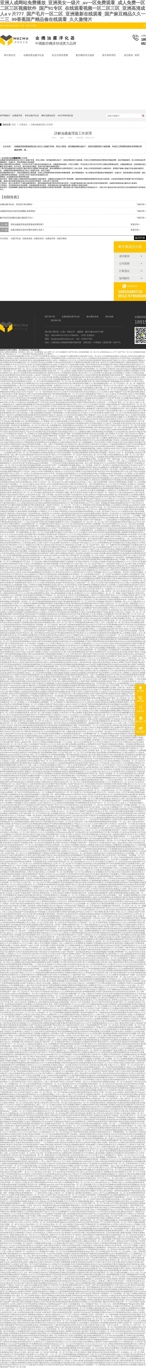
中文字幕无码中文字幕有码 (57, 1285)
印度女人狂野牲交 (50, 1249)
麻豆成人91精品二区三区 (61, 822)
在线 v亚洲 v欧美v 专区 (136, 589)
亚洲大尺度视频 (70, 843)
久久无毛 (119, 637)
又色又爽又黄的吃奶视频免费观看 (27, 465)
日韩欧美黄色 (69, 1109)
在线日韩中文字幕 (111, 1113)
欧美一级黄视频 (42, 518)
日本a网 (11, 872)
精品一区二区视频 (44, 987)
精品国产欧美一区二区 (117, 717)
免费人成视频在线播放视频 (102, 1283)
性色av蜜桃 (13, 459)
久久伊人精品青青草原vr (117, 671)
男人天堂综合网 (108, 1233)
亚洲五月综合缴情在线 (50, 1247)
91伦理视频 (100, 956)
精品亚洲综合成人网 (67, 383)
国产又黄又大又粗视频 (67, 1304)
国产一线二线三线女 (7, 646)
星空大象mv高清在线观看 (82, 687)
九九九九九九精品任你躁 (17, 885)
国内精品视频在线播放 (132, 514)
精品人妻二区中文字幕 (97, 455)
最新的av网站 (84, 1098)
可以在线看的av (104, 1163)
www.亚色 (34, 660)
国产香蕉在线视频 (124, 551)
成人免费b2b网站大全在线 (64, 1220)
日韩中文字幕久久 (116, 537)
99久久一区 (26, 838)
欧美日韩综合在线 (82, 1111)
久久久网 (94, 799)
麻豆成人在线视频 (26, 402)
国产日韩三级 (18, 413)
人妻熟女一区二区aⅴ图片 (66, 947)
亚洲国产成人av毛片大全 (17, 1222)
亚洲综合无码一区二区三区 (21, 453)
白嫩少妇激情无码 (80, 566)
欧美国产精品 (69, 526)
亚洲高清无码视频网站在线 (30, 1333)
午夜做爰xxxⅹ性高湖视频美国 (81, 1350)
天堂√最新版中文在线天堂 (36, 926)
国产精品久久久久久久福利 (104, 394)
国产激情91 (48, 373)
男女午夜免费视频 (15, 704)
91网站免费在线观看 (63, 1296)
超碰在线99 (98, 859)
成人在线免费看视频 (123, 1220)
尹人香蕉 (3, 1342)
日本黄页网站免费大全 (29, 1254)
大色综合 (137, 453)
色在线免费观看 (10, 708)
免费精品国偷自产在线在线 (100, 612)
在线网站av (109, 1199)
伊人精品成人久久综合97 (62, 415)
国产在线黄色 (131, 1241)
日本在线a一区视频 (35, 643)
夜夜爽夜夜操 (55, 629)
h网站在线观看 (70, 1323)
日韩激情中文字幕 (62, 702)
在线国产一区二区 (101, 574)
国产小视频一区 (29, 815)
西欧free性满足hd (100, 532)
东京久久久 (104, 463)
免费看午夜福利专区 (107, 1038)
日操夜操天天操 (72, 1224)
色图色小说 (39, 1296)
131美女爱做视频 (98, 864)
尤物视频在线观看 (127, 532)
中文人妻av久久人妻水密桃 (87, 551)
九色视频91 (32, 866)
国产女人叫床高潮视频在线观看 (15, 1201)
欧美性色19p (12, 606)
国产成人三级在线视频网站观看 (29, 1199)
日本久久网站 (53, 1256)
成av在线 (93, 715)
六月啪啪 (102, 476)
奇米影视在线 (31, 597)
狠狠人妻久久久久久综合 (66, 648)
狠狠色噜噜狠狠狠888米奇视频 (105, 822)
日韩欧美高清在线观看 (55, 692)
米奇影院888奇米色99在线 (77, 874)
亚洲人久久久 (85, 771)
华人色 (29, 633)
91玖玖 (45, 748)
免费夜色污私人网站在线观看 (46, 1298)
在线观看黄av (5, 1317)
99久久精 (77, 1038)
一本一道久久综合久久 (126, 977)
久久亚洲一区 (98, 511)
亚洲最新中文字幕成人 (22, 1015)
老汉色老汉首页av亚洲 (95, 379)
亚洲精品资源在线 (40, 1226)
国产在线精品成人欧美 (98, 1115)
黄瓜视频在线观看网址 (115, 503)
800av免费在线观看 (55, 746)
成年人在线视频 (110, 415)
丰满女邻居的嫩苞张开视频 (19, 757)
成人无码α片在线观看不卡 (63, 453)
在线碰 (71, 446)
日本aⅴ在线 (124, 612)
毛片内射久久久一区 (62, 765)
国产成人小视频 (65, 731)
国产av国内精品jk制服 (122, 1004)
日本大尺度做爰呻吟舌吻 (45, 1205)
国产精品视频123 (26, 1019)
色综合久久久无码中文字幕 (49, 1006)
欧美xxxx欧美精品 (14, 717)
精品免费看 (90, 514)
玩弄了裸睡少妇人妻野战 (94, 937)
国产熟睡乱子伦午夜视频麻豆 (112, 371)
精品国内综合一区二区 (56, 878)
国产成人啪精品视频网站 (38, 365)
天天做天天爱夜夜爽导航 (94, 641)
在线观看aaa (110, 637)
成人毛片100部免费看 (67, 1247)
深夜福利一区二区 (137, 805)
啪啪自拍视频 (14, 874)
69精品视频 (133, 398)
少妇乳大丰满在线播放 (135, 394)
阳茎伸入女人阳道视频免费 (55, 1229)
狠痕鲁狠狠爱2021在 (35, 440)
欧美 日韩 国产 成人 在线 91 (36, 713)
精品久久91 (43, 1306)
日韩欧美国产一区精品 (85, 843)
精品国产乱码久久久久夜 (27, 669)
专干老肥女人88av (79, 1235)
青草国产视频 (120, 694)
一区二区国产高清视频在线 (14, 713)
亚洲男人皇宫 (21, 857)
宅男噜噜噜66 (81, 461)
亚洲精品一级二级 (122, 1293)
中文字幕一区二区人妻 (92, 1151)
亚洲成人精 (97, 451)
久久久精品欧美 (69, 461)
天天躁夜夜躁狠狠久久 (134, 788)
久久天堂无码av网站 (79, 597)
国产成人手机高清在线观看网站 (23, 666)
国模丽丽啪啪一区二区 (44, 1266)
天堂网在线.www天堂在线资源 (76, 478)
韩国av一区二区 (82, 465)
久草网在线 (85, 1245)
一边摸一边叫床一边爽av (82, 417)
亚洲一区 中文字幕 (116, 841)
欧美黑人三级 (52, 1325)
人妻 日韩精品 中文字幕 (114, 434)
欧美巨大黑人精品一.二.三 (22, 818)
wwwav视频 (109, 518)
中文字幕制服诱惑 (78, 622)
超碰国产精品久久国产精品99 (14, 698)
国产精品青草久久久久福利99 (84, 633)
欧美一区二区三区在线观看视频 (99, 830)
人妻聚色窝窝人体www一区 (120, 526)
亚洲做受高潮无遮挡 (13, 914)
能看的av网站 (9, 392)
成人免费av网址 (129, 446)
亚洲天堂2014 (41, 396)
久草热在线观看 (74, 421)
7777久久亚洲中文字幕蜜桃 (55, 989)
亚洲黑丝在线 (59, 920)
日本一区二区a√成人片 (98, 522)
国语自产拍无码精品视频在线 (86, 834)
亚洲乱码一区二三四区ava (105, 878)
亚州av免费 (85, 669)
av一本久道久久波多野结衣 (38, 994)
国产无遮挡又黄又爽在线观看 (17, 570)
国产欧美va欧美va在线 (89, 476)
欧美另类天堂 (105, 497)
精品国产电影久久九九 (115, 360)
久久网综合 (140, 1344)
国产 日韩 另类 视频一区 (47, 495)
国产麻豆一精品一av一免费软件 (105, 545)
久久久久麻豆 (130, 950)
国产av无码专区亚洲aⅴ (65, 866)
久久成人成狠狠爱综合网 (100, 887)
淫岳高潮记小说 (80, 1067)
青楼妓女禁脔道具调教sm (117, 734)
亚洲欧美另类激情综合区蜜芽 (82, 1262)
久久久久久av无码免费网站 (98, 543)
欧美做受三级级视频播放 (135, 608)
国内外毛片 (45, 629)
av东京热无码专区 (69, 708)
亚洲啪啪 (115, 761)
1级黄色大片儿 (135, 666)
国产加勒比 (83, 455)
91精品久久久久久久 (134, 1287)
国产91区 (51, 681)
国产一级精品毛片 (127, 375)
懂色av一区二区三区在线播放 (44, 947)
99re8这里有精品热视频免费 (13, 922)
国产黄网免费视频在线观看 (125, 639)
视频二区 (60, 891)
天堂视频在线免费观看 (23, 581)
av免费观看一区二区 (12, 792)
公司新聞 (124, 263)
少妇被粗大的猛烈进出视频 (109, 562)
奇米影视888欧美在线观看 (54, 885)
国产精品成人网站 (79, 882)
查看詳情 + (135, 224)
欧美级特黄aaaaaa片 (123, 530)
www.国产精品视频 (61, 1241)
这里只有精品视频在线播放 (57, 750)
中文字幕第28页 (92, 847)
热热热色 (88, 761)
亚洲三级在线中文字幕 (55, 539)
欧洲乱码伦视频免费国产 (118, 1013)
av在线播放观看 (134, 570)
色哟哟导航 (121, 1327)
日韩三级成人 (16, 1017)
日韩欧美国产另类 (53, 627)
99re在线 (127, 1130)
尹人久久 (50, 1077)
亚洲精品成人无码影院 (32, 417)
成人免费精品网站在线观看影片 (71, 1153)
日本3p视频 (41, 1077)
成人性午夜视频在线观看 (23, 635)
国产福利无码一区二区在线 (34, 916)
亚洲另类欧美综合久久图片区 (86, 537)
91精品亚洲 (70, 639)
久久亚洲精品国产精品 (26, 1277)
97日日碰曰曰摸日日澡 (73, 650)
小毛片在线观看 (85, 1027)
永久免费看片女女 (79, 471)
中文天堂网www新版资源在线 (14, 1348)
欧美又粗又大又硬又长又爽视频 (33, 367)
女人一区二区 (112, 1178)
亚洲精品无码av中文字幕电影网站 (21, 442)
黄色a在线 (118, 738)
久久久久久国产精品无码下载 (74, 654)
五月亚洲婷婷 (65, 916)
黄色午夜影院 (15, 448)
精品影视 (58, 606)
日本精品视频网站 (113, 455)
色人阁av (6, 887)
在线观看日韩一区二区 (58, 419)
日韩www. (41, 362)
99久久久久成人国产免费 (61, 899)
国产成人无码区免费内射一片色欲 (100, 461)
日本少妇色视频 (63, 1264)
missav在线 (131, 862)
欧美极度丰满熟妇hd (82, 402)
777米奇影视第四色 (84, 541)
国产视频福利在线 (55, 434)
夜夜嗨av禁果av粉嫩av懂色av (96, 698)
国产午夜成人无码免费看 (30, 564)
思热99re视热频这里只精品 (123, 956)
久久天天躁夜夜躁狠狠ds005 (86, 474)
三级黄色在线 (136, 656)
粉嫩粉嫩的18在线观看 (130, 713)
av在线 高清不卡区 (23, 392)
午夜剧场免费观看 (27, 874)
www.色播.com (86, 507)
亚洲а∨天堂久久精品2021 (60, 620)
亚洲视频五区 (101, 872)
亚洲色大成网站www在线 (13, 1314)
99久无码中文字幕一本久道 (89, 1017)
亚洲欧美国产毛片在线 (125, 973)
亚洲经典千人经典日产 (120, 830)
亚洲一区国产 (54, 1004)
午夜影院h (63, 511)
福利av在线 (139, 849)
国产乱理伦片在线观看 (60, 841)
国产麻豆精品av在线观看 (71, 941)
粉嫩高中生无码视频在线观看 (66, 734)
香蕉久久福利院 (111, 465)
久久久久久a (13, 616)
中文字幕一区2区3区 (46, 1254)
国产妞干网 (7, 545)
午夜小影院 (101, 708)
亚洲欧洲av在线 (97, 1266)
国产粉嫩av (71, 859)
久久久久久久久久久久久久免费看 (77, 740)
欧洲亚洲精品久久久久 (33, 1094)
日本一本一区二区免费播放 (125, 1096)
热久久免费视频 (15, 415)
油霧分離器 (62, 238)
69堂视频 (58, 748)
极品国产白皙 (87, 356)
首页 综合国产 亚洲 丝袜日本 (14, 725)
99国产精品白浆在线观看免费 (121, 813)
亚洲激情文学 (78, 1044)
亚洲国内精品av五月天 (46, 1008)
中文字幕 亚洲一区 (13, 901)
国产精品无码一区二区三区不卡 (131, 614)
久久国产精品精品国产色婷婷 (78, 367)
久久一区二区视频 (7, 1084)
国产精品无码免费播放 (36, 711)
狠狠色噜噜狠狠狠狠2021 (105, 778)
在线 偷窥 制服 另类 (61, 658)
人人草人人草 (43, 1161)
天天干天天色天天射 (56, 448)
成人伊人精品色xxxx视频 (62, 1166)
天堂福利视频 (9, 1140)
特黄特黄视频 (138, 971)
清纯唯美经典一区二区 (91, 650)
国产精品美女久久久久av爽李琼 (60, 992)
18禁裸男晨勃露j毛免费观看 (18, 1346)
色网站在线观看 (134, 388)
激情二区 (49, 593)
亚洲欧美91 (19, 501)
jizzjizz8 (61, 782)
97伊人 (15, 750)
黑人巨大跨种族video (35, 474)
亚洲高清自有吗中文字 (34, 788)
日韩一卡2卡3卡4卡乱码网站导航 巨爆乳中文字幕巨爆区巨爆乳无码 (80, 666)
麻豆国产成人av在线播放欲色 (97, 547)
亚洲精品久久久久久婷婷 (97, 392)
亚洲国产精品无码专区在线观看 (109, 539)
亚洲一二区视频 (28, 931)
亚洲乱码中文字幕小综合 (51, 406)
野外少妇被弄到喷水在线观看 (19, 1124)
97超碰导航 (44, 492)
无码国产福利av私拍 (103, 992)
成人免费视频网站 (109, 1021)
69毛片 (34, 495)
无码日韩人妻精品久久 (62, 616)
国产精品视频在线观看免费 (122, 811)
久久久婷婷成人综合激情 (58, 514)
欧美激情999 (95, 367)
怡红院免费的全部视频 (48, 1096)
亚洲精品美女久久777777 (60, 1314)
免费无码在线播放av (29, 897)
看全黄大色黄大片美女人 (74, 692)
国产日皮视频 (31, 694)
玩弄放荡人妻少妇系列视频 (90, 755)
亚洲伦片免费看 (52, 962)
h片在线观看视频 (41, 434)
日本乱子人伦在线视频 (125, 419)
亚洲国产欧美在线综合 (64, 583)
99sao (20, 750)
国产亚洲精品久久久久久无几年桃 (22, 490)
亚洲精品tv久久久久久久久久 (92, 534)
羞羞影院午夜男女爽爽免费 (32, 717)
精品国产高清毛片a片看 (31, 469)
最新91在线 (20, 478)
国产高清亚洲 (93, 933)
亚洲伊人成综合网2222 (74, 977)
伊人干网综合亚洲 (121, 379)
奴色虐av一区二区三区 (66, 490)
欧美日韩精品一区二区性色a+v (107, 1249)
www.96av (100, 518)
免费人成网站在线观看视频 (48, 562)
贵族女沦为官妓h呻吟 (125, 849)
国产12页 (88, 589)
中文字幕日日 (105, 643)
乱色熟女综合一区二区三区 (74, 1237)
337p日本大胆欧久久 (29, 1136)
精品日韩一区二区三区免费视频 (15, 723)
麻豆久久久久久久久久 (136, 784)
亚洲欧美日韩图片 (47, 639)
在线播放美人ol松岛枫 (48, 1033)
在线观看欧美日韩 (96, 1277)
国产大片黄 (39, 1293)
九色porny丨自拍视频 (85, 983)
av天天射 (92, 679)
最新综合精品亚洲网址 (67, 591)
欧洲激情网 (95, 371)
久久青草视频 (65, 1054)
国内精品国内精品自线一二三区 (16, 522)
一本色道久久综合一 (114, 453)
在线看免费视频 (105, 440)
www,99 (92, 419)
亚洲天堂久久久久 (18, 950)
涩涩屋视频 (108, 432)
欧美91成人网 (75, 451)
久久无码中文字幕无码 (42, 1203)
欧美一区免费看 (96, 530)
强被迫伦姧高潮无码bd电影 (107, 929)
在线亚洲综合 (48, 1220)
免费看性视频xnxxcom (55, 469)
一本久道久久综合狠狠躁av (103, 356)
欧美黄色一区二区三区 (130, 702)
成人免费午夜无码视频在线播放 (59, 409)
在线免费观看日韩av (12, 375)
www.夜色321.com (27, 1174)
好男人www (78, 971)
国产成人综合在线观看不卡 (19, 411)
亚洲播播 (29, 868)
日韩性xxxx (36, 981)
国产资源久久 (20, 1350)
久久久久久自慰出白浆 (79, 916)
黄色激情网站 (24, 616)
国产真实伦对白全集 (119, 629)
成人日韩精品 (75, 1239)
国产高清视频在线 (74, 377)
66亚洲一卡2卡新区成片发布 (132, 824)
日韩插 (81, 365)
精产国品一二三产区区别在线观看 (19, 828)
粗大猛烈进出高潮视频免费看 (84, 992)
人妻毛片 (72, 492)
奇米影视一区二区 (82, 1298)
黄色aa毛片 (4, 797)
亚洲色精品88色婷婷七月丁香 (61, 503)
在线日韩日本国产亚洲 (83, 815)
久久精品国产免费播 (137, 673)
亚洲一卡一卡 (57, 371)
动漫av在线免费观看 (66, 474)
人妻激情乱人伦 (74, 769)
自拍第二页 (117, 469)
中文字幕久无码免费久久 (28, 419)
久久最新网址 (134, 583)
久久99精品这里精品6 (45, 690)
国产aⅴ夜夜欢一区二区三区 (122, 1155)
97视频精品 (95, 585)
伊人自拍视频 (5, 1119)
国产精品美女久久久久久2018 (133, 451)
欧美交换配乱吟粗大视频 (82, 415)
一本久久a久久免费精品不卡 (111, 807)
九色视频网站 (68, 1128)
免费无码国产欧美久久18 (115, 788)
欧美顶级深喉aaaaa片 (58, 1356)
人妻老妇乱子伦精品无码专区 (58, 897)
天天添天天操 (5, 610)
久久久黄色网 (128, 417)
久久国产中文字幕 (77, 937)
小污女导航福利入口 (21, 1036)
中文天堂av (44, 776)
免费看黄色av (127, 1159)
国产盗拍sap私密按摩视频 (99, 838)
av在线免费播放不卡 (22, 977)
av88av (29, 478)
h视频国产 (26, 706)
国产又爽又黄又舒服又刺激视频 (104, 409)
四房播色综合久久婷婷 (68, 820)
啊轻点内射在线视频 (12, 849)
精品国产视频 (90, 1142)
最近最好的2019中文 (77, 514)
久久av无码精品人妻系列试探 (122, 1092)
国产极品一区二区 (115, 698)
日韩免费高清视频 (75, 1170)
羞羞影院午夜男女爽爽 (28, 761)
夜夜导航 (137, 1109)
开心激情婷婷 (26, 1105)
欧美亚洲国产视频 (21, 771)
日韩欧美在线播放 (81, 419)
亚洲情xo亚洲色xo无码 (81, 717)
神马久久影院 (14, 1105)
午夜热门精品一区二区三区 (89, 1036)
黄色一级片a (59, 1069)
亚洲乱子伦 (14, 419)
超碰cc (33, 451)
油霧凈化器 (16, 238)
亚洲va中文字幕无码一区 (126, 486)
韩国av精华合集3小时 (33, 952)
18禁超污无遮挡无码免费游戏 (60, 687)
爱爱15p (91, 597)
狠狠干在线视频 (124, 845)
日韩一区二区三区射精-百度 (20, 461)
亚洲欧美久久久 (90, 813)
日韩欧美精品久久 (109, 669)
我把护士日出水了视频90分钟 (23, 545)
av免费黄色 (102, 671)
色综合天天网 (91, 987)
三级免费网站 (55, 358)
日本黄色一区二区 (112, 400)
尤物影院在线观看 (7, 511)
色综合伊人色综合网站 (64, 457)
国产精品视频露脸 (44, 753)
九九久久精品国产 (27, 637)
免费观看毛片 (116, 553)
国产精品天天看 (99, 1325)
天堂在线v (74, 560)
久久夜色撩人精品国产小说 (21, 945)
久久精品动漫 (126, 753)
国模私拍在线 (96, 627)
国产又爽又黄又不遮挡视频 (50, 1021)
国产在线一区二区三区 (36, 1130)
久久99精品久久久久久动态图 (48, 597)
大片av (40, 482)
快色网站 (93, 929)
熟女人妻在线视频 (134, 1210)
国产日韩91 (127, 1214)
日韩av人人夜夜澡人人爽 (100, 1281)
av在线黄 (94, 908)
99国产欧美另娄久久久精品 (95, 692)
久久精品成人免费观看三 (9, 721)
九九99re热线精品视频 (116, 1208)
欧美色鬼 (50, 1031)
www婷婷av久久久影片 (38, 746)
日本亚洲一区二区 (40, 818)
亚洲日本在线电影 (18, 1023)
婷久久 (53, 964)
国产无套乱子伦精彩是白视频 (61, 994)
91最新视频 (78, 721)
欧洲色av (33, 612)
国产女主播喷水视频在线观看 (16, 505)
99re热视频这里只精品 (108, 365)
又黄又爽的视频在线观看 (22, 576)
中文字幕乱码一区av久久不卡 (116, 765)
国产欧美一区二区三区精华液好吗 (68, 440)
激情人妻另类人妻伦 (37, 1103)
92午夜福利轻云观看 (82, 627)
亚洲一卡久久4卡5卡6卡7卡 (121, 1350)
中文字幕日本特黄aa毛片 (68, 962)
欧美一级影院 (113, 834)
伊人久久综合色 (119, 499)
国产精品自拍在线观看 (67, 723)
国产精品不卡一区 (101, 564)
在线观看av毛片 (63, 646)
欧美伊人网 (65, 889)
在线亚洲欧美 (118, 755)
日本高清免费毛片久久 (113, 524)
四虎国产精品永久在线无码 (85, 866)
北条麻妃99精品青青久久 (44, 1321)
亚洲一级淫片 (101, 362)
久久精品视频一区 (45, 794)
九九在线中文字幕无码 (119, 1111)
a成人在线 (32, 482)
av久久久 (106, 964)
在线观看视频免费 (34, 1180)
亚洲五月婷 (115, 497)
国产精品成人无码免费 (123, 1090)
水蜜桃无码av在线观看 (127, 1365)
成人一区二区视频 (44, 792)
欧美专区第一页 (113, 855)
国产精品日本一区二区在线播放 (80, 853)
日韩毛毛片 (109, 379)
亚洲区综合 (17, 989)
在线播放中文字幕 (34, 574)
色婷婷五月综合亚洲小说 (127, 625)
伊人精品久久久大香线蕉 (132, 1067)
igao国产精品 (91, 1293)
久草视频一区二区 (133, 482)
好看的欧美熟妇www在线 (76, 1302)
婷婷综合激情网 (20, 425)
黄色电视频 (77, 1059)
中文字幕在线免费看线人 (85, 388)
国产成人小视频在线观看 (81, 616)
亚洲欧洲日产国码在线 (52, 1275)
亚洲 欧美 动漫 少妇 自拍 (112, 631)
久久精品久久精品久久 (99, 717)
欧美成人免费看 (88, 985)
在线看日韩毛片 (35, 822)
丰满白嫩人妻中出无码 (76, 1293)
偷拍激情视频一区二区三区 (23, 1046)
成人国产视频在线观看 (107, 486)
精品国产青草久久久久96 (34, 1151)
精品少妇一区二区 (11, 784)
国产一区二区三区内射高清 (123, 635)
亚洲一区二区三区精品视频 (133, 698)
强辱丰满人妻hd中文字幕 (130, 432)
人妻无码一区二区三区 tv (86, 947)
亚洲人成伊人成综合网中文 (79, 1073)
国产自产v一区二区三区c (14, 1044)
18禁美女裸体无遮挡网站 (53, 767)
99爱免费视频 (109, 1256)
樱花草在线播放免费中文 (102, 687)
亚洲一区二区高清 (29, 362)
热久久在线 (81, 413)
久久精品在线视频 (78, 1054)
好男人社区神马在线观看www (124, 815)
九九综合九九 (18, 671)
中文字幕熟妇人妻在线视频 (94, 1153)
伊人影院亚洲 (29, 427)
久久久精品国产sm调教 (64, 356)
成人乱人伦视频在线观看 (48, 849)
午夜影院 (134, 520)
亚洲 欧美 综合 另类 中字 (83, 1258)
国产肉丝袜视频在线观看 (48, 641)
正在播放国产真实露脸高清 (110, 1040)
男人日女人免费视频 (48, 1044)
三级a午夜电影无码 (92, 365)
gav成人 (41, 736)
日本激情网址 (58, 706)
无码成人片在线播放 (96, 457)
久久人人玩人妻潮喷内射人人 (101, 658)
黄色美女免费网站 (71, 612)
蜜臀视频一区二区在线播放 (112, 1229)
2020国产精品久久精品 (136, 652)
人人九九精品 (66, 742)
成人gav (110, 1329)
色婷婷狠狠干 (60, 639)
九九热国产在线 (18, 893)
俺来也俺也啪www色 (102, 515)
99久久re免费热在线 (83, 918)
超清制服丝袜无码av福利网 (124, 794)
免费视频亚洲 (69, 987)
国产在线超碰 (97, 1170)
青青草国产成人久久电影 (126, 415)
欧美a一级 (45, 505)
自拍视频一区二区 (65, 757)
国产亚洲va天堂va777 (60, 551)
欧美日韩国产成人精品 (39, 903)
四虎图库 (120, 463)
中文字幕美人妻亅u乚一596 (38, 480)
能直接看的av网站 (84, 683)
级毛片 (83, 360)
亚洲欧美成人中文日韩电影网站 (96, 1000)
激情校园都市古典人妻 (131, 773)
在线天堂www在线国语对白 (88, 960)
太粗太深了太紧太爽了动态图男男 (43, 1126)
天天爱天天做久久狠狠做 (54, 1130)
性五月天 (37, 509)
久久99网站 (119, 1145)
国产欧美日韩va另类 (39, 455)
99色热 (136, 457)
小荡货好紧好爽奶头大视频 (64, 1111)
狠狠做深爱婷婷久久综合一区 (20, 1149)
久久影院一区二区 (19, 474)
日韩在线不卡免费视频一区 (93, 524)
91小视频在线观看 (135, 369)
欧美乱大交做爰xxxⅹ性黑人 (52, 509)
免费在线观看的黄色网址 (74, 469)
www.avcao (27, 969)
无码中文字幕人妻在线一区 (23, 509)
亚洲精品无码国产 (98, 616)
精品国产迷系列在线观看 (113, 1214)
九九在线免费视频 (95, 964)
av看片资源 (131, 564)
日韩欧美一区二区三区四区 (18, 1103)
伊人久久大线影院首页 (73, 501)
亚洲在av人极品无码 (105, 1356)
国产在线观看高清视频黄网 (50, 910)
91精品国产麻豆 (76, 373)
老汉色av (120, 438)
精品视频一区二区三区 (74, 996)
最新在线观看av (98, 637)
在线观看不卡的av (52, 362)
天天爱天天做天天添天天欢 (104, 1262)
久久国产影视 (29, 1216)
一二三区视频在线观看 (24, 1159)
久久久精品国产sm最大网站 (41, 1245)
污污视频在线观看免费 (133, 1046)
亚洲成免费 (55, 1363)
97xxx (143, 1266)
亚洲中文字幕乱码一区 (103, 469)
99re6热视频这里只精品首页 (126, 660)
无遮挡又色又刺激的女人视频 (121, 750)
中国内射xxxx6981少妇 (34, 786)
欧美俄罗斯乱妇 (6, 671)
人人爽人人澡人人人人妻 (114, 406)
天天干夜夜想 (103, 690)
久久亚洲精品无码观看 (89, 945)
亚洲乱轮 (130, 549)
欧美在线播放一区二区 (90, 805)
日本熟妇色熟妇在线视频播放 (115, 534)
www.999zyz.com (42, 358)
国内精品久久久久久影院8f (59, 560)
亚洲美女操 (32, 1166)
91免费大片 (134, 646)
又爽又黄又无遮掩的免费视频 (52, 981)
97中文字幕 (51, 778)
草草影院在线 (125, 719)
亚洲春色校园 (27, 415)
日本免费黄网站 (116, 757)
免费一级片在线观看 (72, 476)
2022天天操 (75, 614)
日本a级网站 (102, 467)
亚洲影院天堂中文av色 (90, 440)
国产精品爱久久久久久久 (119, 721)
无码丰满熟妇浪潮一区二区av (37, 560)
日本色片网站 (127, 442)
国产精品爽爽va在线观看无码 (114, 1185)
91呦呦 (100, 912)
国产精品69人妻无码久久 (44, 874)
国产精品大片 (135, 1168)
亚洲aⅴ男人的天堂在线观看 (39, 843)
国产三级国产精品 (62, 818)
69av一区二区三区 (74, 394)
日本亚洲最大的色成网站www (118, 1212)
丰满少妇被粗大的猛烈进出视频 (18, 719)
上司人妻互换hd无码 (105, 738)
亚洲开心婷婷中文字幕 (50, 1180)
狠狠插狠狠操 (45, 602)
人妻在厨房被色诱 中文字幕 (53, 587)
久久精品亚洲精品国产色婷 (102, 606)
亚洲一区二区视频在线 (39, 524)
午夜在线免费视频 (98, 952)
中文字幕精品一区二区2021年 (53, 595)
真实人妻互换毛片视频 (72, 746)
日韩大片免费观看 (14, 656)
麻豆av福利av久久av (56, 501)
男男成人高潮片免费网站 (80, 585)
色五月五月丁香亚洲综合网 (19, 660)
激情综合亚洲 (11, 1187)
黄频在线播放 (66, 499)
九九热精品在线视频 (32, 1044)
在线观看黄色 (136, 551)
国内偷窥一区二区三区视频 (33, 704)
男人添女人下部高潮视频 (86, 1025)
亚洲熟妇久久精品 (108, 880)
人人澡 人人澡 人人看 (62, 1094)
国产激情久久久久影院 (93, 1044)
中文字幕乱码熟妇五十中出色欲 (86, 562)
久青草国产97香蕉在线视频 (25, 553)
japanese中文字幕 (35, 587)
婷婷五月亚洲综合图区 (93, 423)
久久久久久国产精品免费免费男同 (32, 593)
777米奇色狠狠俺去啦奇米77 (117, 679)
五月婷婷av (89, 895)
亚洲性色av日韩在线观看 (110, 746)
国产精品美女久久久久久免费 (44, 811)
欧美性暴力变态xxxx (123, 962)
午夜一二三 (137, 1350)
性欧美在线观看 (34, 1247)
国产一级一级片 (49, 482)
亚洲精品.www (93, 497)
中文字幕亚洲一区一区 (101, 492)
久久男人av (38, 1019)
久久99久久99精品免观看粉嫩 (104, 1140)
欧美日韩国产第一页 (93, 773)
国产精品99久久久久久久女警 (96, 910)
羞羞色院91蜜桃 (82, 383)
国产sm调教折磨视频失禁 (12, 1115)
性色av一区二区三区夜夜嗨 (114, 958)
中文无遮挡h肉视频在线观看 (112, 1130)
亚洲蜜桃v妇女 (104, 721)
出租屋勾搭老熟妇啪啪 (135, 931)
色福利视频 (97, 1363)
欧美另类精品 (63, 1281)
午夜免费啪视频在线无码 (117, 421)
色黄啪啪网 (115, 1107)
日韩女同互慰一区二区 (59, 1124)
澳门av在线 (7, 893)
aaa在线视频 (50, 918)
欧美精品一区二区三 (137, 658)
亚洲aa (10, 1004)
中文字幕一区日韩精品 (21, 388)
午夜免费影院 (5, 786)
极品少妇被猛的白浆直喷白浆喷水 (62, 773)
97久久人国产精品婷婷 (69, 1027)
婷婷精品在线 (72, 568)
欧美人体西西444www (109, 776)
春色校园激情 (136, 641)
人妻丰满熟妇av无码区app (43, 633)
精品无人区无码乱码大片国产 (103, 570)
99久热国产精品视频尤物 (132, 1071)
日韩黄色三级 (42, 507)
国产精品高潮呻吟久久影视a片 (107, 673)
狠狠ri (131, 507)
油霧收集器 (39, 238)
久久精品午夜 (64, 937)
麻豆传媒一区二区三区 (104, 388)
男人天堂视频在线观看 (109, 882)
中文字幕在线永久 (57, 1117)
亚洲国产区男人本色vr (99, 1073)
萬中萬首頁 (9, 55)
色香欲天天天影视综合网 (63, 637)
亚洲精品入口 (21, 1212)
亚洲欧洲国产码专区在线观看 (46, 931)
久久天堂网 (86, 941)
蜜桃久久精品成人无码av (123, 356)
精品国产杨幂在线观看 (111, 891)
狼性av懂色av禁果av (48, 430)
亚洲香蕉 (58, 1254)
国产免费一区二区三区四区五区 (59, 694)
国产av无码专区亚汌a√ (16, 1117)
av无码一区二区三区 (26, 1013)
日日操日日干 (134, 711)
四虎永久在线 (34, 834)
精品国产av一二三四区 (65, 1050)
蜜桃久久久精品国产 (75, 438)
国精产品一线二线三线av (119, 622)
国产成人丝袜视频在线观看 (18, 822)
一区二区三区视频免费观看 (130, 685)
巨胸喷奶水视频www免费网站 (46, 459)
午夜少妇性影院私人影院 (56, 851)
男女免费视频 (49, 440)
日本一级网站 (99, 509)
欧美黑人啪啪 (35, 906)
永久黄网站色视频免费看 (72, 618)
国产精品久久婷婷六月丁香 (86, 912)
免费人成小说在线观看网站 (74, 706)
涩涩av (32, 891)
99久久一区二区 (63, 958)
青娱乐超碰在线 (77, 1279)
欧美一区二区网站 (22, 604)
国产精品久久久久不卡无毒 (16, 1050)
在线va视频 (87, 570)
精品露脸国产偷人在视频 (110, 727)
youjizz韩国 (60, 1205)
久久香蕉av (92, 480)
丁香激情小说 (115, 1182)
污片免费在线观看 (14, 981)
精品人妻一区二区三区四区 (90, 411)
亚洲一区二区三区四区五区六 (72, 589)
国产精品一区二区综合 (55, 922)
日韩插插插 (80, 1136)
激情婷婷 (112, 1323)
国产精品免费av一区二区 (92, 369)
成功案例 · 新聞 (131, 55)
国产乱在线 (110, 610)
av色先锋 (3, 753)
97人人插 (12, 788)
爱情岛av (127, 1166)
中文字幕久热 (96, 1168)
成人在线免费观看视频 (114, 708)
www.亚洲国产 (125, 381)
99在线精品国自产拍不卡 (30, 1000)
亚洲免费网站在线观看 (102, 1231)
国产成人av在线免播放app (48, 731)
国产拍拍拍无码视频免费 (35, 530)
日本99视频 (108, 1180)
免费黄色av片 (134, 411)
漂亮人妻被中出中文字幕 (54, 1235)
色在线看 (44, 448)
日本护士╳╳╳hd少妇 (86, 820)
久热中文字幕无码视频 (48, 882)
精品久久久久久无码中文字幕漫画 (114, 484)
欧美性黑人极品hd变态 (93, 662)
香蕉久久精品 (5, 851)
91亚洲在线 (48, 920)
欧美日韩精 (61, 463)
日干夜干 (89, 660)
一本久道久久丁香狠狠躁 (80, 505)
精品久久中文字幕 (127, 497)
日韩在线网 (91, 518)
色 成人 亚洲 (107, 1138)
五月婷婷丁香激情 (91, 1346)
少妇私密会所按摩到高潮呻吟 (104, 501)
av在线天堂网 (108, 1004)
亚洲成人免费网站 (106, 1218)
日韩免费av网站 (97, 432)
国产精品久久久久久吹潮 (74, 532)
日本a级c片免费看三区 (118, 662)
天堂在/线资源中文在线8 (49, 664)
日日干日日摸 (84, 826)
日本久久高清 (119, 803)
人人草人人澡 (54, 515)
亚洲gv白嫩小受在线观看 (112, 373)
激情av (71, 419)
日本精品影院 (61, 1312)
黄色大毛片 (89, 469)
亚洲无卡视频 (134, 776)
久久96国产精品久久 (51, 1195)
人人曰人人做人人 (97, 920)
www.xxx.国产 (57, 488)
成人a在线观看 (129, 987)
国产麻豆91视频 (12, 692)
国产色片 (115, 614)
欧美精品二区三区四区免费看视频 (116, 700)
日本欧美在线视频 (42, 650)
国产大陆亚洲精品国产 (126, 918)
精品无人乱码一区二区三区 (24, 650)
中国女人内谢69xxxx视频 (32, 585)
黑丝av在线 (15, 591)
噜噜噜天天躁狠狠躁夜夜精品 (106, 914)
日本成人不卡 (29, 356)
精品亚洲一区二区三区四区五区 (16, 558)
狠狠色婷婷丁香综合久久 (102, 386)
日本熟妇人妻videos (90, 618)
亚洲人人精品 (45, 1017)
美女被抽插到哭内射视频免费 (107, 633)
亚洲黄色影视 (95, 375)
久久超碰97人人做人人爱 (9, 761)
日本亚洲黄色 (124, 1306)
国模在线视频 (5, 765)
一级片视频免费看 (21, 532)
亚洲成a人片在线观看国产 (119, 646)
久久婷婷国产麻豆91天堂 (41, 799)
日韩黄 (112, 430)
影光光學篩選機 (60, 55)
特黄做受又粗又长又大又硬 (55, 392)
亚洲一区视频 (117, 983)
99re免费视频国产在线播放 (128, 545)
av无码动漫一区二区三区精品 (85, 425)
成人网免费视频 (14, 421)
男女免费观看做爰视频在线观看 (74, 656)
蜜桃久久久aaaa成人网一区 (77, 1287)
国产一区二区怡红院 (109, 826)
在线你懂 (37, 648)
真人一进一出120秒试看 (131, 539)
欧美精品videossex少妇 (121, 641)
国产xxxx (89, 1260)
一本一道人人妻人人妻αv (127, 822)
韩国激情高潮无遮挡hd (95, 782)
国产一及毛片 (106, 555)
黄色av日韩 (127, 843)
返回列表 (140, 237)
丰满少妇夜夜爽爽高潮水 (75, 652)
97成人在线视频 (51, 425)
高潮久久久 (56, 753)
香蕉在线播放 (78, 400)
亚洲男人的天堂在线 (7, 478)
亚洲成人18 (4, 356)
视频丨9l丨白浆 (79, 994)
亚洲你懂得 (79, 446)
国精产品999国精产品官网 (19, 612)
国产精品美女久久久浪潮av (122, 876)
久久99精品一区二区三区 (122, 627)
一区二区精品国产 (131, 1132)
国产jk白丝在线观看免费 (95, 954)
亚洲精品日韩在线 (68, 1136)
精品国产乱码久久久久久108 (110, 908)
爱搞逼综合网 (54, 1023)
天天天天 (97, 583)
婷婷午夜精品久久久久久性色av (85, 430)
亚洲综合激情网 (22, 482)
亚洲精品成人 (94, 639)
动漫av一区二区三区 (91, 971)
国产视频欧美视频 (44, 551)
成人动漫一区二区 (39, 1352)
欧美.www (22, 572)
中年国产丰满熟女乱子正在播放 (106, 1008)
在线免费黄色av (123, 1052)
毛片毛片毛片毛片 (21, 365)
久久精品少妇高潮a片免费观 (65, 683)
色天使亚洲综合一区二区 (120, 780)
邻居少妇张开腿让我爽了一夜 (15, 1172)
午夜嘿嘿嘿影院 (120, 1254)
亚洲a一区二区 (81, 386)
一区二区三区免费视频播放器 (65, 1354)
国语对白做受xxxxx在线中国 (49, 499)
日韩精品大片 (139, 763)
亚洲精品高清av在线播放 (12, 362)
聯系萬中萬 (56, 320)
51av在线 (52, 365)
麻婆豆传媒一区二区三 (53, 618)
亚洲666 (9, 748)
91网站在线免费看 (57, 478)
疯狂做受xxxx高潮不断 (107, 551)
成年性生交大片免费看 (78, 646)
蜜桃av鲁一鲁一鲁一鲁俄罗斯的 (41, 1155)
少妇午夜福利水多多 (101, 427)
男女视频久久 (59, 532)
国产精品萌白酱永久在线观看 (33, 614)
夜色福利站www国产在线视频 (79, 876)
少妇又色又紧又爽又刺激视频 (87, 558)
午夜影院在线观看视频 (73, 390)
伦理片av (122, 1084)
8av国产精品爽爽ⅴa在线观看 (25, 551)
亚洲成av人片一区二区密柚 (96, 1006)
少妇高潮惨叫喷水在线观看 (34, 534)
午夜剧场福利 (106, 868)
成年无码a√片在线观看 (57, 975)
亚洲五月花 (102, 620)
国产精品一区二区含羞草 (119, 681)
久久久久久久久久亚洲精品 (93, 635)
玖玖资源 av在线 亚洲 (83, 1325)
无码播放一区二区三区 (78, 778)
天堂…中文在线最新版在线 (14, 438)
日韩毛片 (50, 818)
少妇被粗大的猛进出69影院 (43, 1258)
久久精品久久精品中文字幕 (73, 704)
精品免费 (73, 551)
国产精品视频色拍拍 (17, 627)
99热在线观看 (98, 1256)
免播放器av (45, 1117)
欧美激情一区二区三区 (61, 381)
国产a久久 (41, 675)
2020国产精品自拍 (115, 910)
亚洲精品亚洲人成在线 (18, 767)
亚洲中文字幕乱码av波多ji (98, 646)
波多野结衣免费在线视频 (123, 457)
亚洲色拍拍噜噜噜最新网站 (130, 690)
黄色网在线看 (22, 1187)
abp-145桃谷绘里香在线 (109, 805)
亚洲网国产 (33, 1163)
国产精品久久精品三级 (38, 807)
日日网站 (117, 1356)
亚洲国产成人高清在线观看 (118, 495)
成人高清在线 (58, 1323)
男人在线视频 (73, 845)
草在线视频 (49, 765)
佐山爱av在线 (58, 566)
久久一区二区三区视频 (75, 895)
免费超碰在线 (72, 463)
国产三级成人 (26, 1220)
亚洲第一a (82, 463)
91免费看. (31, 358)
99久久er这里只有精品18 (86, 708)
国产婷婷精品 (49, 1296)
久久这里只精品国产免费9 (59, 893)
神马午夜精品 (5, 868)
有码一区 (9, 878)
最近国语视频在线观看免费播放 (72, 664)
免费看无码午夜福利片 (46, 1358)
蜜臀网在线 (126, 851)
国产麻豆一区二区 (22, 1256)
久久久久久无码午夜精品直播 (106, 1149)
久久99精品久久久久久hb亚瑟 (84, 828)
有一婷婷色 (129, 599)
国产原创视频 (73, 826)
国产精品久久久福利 (35, 1040)
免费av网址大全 (92, 622)
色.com (24, 574)
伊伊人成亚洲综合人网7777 (134, 537)
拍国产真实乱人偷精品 (18, 742)
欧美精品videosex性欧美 (25, 1335)
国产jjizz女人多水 (50, 438)
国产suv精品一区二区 (101, 507)
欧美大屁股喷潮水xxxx (115, 933)
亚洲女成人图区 (61, 1088)
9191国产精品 (90, 467)
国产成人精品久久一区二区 (14, 864)
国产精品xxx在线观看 (132, 358)
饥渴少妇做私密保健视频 (28, 794)
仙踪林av (24, 555)
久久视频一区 (64, 830)
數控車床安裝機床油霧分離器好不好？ (17, 218)
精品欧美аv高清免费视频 (69, 855)
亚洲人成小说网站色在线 (66, 1025)
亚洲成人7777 (54, 480)
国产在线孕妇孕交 (22, 360)
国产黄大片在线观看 (87, 962)
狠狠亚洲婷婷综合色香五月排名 (126, 444)
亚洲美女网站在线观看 (97, 453)
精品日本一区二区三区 (74, 528)
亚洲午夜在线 (126, 423)
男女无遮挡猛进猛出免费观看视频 (55, 574)
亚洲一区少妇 (9, 390)
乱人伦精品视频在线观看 (17, 1130)
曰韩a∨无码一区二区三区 (60, 622)
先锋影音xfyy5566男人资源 (121, 1015)
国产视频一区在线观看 (71, 434)
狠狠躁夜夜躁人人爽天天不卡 (17, 386)
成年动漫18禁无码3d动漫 (51, 520)
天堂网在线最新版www (115, 599)
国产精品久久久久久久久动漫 (116, 509)
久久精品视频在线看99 (43, 685)
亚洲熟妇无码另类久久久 (79, 809)
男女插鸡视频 (113, 704)
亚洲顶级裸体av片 (42, 442)
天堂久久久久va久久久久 (54, 721)
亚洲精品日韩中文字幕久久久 (55, 1293)
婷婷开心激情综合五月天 (113, 358)
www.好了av (78, 813)
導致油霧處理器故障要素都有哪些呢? (27, 224)
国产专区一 (133, 396)
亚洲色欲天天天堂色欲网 (44, 1174)
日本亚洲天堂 (34, 558)
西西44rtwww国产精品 (38, 880)
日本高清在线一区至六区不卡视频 (84, 620)
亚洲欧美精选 (114, 375)
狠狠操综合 (44, 893)
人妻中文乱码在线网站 (22, 455)
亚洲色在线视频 (17, 610)
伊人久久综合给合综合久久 (65, 486)
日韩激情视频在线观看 (53, 654)
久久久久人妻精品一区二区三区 (124, 1065)
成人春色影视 (80, 987)
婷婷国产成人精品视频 (84, 859)
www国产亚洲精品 (54, 1122)
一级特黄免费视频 (118, 1304)
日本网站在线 (40, 1216)
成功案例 (124, 256)
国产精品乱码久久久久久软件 (85, 1033)
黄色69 (118, 1019)
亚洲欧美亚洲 (66, 1023)
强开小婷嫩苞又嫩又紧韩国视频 (22, 797)
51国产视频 (76, 906)
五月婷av (70, 511)
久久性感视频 (111, 849)
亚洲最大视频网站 (33, 371)
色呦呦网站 (46, 585)
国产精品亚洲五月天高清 (74, 922)
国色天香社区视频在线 (116, 1086)
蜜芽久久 (116, 1048)
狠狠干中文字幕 (67, 436)
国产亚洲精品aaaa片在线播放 (115, 541)
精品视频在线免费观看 (83, 511)
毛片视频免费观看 (82, 1201)
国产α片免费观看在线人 (102, 1224)
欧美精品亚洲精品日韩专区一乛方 (32, 1142)
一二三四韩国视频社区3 (125, 1124)
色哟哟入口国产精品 (106, 568)
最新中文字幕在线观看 (121, 1029)
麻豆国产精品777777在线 (72, 1243)
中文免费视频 (16, 585)
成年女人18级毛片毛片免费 (33, 830)
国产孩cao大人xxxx (103, 866)
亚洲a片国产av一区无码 (61, 585)
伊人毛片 (42, 859)
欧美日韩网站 (60, 547)
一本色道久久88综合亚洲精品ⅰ (133, 572)
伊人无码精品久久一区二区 (67, 576)
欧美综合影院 (79, 698)
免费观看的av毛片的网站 (120, 996)
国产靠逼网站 (53, 1226)
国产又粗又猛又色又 (120, 369)
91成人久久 (7, 1340)
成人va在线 (86, 767)
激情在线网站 (67, 520)
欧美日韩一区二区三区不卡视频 (80, 1187)
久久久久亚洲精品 (111, 782)
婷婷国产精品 (46, 371)
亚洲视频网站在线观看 (42, 413)
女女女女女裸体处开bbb (80, 1340)
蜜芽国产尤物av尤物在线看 (43, 1145)
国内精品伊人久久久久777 (80, 658)
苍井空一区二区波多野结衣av (14, 690)
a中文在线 (28, 484)
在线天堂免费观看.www (58, 908)
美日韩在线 (21, 788)
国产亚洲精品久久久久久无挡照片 (64, 549)
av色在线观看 (117, 1335)
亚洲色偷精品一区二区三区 (41, 719)
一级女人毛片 (38, 943)
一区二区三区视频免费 (80, 530)
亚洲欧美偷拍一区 (26, 820)
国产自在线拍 (137, 1048)
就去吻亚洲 (28, 1312)
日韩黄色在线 (8, 507)
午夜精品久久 (44, 419)
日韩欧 (128, 1117)
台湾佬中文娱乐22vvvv (121, 1224)
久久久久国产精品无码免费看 (92, 1128)
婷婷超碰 (136, 558)
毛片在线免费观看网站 (19, 400)
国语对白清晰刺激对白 (130, 908)
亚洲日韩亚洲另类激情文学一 (130, 1008)
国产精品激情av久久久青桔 (56, 1187)
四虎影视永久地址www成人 (54, 788)
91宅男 (43, 539)
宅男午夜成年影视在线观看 (92, 1289)
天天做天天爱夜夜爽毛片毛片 (34, 1122)
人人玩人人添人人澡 (68, 558)
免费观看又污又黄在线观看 (57, 1208)
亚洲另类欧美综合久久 (29, 1090)
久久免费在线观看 (113, 362)
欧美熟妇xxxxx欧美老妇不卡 (46, 809)
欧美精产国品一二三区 (101, 780)
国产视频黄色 (67, 1021)
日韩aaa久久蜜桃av (86, 845)
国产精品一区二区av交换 (92, 700)
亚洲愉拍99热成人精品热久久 (109, 799)
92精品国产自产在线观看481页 (24, 805)
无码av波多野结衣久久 (126, 914)
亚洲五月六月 (115, 767)
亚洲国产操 (99, 514)
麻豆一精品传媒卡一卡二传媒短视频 (104, 1314)
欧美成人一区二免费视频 (63, 1346)
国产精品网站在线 (67, 1363)
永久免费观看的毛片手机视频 (109, 480)
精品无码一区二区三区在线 (82, 1008)
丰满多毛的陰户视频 (119, 784)
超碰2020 (127, 1094)
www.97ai (141, 396)
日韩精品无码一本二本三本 (101, 1098)
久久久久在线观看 (76, 1319)
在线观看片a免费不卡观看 (34, 610)
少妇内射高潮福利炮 (20, 891)
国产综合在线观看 (113, 864)
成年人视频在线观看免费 (15, 681)
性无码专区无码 (105, 1287)
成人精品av (120, 677)
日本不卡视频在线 (60, 1170)
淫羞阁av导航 (18, 417)
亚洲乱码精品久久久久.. (15, 1273)
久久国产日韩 (104, 430)
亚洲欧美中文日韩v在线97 (84, 495)
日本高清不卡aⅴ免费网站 (36, 1185)
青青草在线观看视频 (72, 599)
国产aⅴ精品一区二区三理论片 (40, 1092)
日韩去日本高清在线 (100, 889)
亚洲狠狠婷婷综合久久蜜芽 (19, 476)
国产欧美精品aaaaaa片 (31, 463)
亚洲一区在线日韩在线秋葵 (57, 1168)
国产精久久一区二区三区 (103, 803)
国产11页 (114, 612)
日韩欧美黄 (97, 1308)
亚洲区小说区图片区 (75, 1312)
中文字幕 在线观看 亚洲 (77, 713)
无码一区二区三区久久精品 (75, 782)
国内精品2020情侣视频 (111, 1044)
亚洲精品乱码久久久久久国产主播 (55, 570)
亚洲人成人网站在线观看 (97, 381)
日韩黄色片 (61, 1335)
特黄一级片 (32, 742)
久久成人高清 (93, 797)
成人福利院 (35, 539)
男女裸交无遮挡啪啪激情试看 (37, 687)
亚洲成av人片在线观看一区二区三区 (51, 872)
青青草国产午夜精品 (45, 631)
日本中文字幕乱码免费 (93, 631)
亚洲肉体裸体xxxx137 (121, 1283)
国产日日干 (112, 918)
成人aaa (128, 448)
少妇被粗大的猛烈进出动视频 (119, 1105)
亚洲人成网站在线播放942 (66, 681)
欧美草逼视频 (131, 1185)
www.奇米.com (51, 1182)
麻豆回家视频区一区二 (45, 702)
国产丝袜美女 (59, 815)
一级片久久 (76, 742)
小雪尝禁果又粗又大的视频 (10, 935)
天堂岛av (39, 1059)
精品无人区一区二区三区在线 (28, 492)
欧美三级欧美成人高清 (11, 514)
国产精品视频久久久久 (80, 1216)
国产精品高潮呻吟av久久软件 (132, 1153)
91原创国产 (24, 746)
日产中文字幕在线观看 (119, 731)
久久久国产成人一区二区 (29, 882)
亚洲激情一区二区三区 (79, 679)
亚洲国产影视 (23, 1163)
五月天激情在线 (86, 1119)
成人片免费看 (124, 633)
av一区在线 (66, 1065)
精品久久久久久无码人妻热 (113, 1023)
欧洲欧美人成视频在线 (106, 1103)
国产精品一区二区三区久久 (94, 400)
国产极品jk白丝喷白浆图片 (106, 419)
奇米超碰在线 (139, 1340)
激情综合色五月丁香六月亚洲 (35, 750)
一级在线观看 (128, 453)
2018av (74, 1065)
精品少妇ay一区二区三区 (115, 790)
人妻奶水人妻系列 (102, 448)
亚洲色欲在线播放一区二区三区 (39, 1134)
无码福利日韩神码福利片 (10, 564)
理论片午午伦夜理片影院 (40, 715)
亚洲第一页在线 (97, 459)
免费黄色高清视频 (74, 985)
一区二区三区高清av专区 (59, 887)
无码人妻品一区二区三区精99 (100, 1029)
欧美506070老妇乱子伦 (20, 432)
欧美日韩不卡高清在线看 (49, 1197)
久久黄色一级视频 (99, 503)
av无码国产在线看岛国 (121, 945)
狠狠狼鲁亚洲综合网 (107, 677)
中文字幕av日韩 (97, 1161)
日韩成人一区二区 (31, 673)
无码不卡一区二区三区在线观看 (95, 1197)
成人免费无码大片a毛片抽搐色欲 (82, 841)
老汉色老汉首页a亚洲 (18, 773)
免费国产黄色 (100, 578)
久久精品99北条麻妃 (21, 488)
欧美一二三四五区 (122, 1325)
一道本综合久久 (113, 1142)
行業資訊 (23, 124)
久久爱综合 (4, 908)
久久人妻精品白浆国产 (131, 912)
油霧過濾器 (27, 238)
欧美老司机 (73, 1277)
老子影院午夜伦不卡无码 (32, 1157)
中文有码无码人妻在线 (19, 836)
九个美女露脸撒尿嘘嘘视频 (43, 1149)
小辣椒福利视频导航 (87, 448)
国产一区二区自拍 (55, 880)
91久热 (32, 1128)
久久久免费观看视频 (30, 853)
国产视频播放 (29, 1314)
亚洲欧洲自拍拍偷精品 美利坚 (121, 786)
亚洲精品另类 (49, 677)
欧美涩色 (40, 1098)
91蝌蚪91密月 (8, 635)
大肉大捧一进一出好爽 (56, 836)
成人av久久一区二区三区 (65, 811)
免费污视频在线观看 (122, 518)
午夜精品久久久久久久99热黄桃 (56, 446)
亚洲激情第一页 (59, 608)
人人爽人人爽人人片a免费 (124, 461)
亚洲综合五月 (87, 746)
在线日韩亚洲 (46, 377)
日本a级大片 (78, 1166)
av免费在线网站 (88, 1239)
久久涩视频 (33, 887)
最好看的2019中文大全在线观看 (74, 1084)
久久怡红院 (136, 474)
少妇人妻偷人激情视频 (74, 807)
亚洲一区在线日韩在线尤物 (41, 706)
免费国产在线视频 (130, 371)
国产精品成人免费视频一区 (132, 981)
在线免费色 (90, 673)
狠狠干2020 (106, 1350)
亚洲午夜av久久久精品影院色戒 (73, 1006)
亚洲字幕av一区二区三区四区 (56, 736)
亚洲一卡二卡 (125, 1302)
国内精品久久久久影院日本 (89, 776)
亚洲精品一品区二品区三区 (112, 1166)
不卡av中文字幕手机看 (34, 677)
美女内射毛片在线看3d (8, 1210)
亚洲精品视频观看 (21, 1096)
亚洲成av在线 (128, 1122)
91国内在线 (14, 637)
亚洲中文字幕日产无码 (105, 425)
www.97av (89, 664)
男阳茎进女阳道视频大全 (44, 637)
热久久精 (30, 1293)
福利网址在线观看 (59, 377)
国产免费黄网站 (17, 583)
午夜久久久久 (123, 411)
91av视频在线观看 (106, 488)
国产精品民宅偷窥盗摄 (107, 744)
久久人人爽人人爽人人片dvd (33, 765)
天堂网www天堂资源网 (134, 499)
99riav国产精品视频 (110, 597)
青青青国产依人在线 (48, 679)
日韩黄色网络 (140, 375)
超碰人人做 (33, 375)
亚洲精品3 (4, 616)
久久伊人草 (128, 1136)
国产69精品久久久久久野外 (101, 499)
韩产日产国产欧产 (49, 417)
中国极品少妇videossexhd (24, 1300)
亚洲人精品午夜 (33, 855)
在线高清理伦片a (30, 1358)
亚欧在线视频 (137, 530)
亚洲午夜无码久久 (134, 541)
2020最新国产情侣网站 (38, 836)
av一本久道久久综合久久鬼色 (89, 727)
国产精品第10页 (38, 461)
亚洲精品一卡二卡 (98, 788)
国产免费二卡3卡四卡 (55, 969)
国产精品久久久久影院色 (120, 887)
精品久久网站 (64, 459)
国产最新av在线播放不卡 (129, 820)
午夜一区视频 (88, 893)
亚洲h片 (102, 1069)
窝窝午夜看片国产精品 (73, 1113)
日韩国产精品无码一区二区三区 (118, 1222)
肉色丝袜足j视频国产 (77, 396)
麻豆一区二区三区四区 (23, 1111)
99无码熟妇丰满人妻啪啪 (82, 409)
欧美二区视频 (124, 805)
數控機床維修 (93, 316)
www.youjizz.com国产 (86, 549)
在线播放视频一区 (64, 375)
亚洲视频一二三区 (39, 969)
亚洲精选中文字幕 (56, 442)
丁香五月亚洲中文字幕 (132, 434)
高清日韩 (123, 746)
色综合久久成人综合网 (99, 1264)
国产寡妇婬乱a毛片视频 (80, 929)
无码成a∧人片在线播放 (29, 859)
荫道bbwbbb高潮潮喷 (35, 373)
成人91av (88, 532)
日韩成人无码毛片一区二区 (125, 425)
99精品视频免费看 (107, 639)
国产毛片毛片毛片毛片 (34, 438)
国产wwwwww (41, 457)
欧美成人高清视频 (23, 1239)
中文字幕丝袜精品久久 (18, 1040)
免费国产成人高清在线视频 (116, 616)
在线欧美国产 (29, 662)
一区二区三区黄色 (59, 1092)
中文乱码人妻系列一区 (32, 748)
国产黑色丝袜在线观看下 (42, 404)
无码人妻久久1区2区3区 (98, 1086)
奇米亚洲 (107, 641)
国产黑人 (133, 916)
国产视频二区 (75, 725)
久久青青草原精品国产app (81, 765)
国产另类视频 (79, 467)
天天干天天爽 (53, 591)
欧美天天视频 (101, 906)
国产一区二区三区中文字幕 (132, 1197)
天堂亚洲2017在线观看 (104, 656)
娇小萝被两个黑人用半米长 (93, 1113)
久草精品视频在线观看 (60, 673)
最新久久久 (4, 1105)
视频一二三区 (134, 679)
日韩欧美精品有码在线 (129, 1044)
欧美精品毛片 (50, 1340)
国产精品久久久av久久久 (40, 476)
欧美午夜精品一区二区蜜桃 (23, 434)
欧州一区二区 (122, 906)
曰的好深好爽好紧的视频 (100, 505)
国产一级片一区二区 (68, 480)
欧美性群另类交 (63, 778)
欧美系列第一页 (78, 1327)
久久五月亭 (91, 413)
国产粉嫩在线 (91, 1254)
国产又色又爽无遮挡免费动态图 (131, 392)
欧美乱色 (49, 530)
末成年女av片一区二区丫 (92, 729)
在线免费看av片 (127, 650)
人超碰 (70, 398)
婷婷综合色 (88, 446)
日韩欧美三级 (5, 377)
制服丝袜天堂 (118, 1109)
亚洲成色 (85, 920)
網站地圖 (109, 316)
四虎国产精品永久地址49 (49, 855)
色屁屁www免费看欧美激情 (110, 702)
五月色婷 (128, 377)
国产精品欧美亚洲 (132, 897)
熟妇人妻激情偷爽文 (65, 425)
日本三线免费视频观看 (57, 379)
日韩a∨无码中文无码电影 (64, 690)
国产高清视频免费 (75, 1337)
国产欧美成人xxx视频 (120, 398)
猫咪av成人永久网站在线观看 (46, 427)
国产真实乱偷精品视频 (98, 608)
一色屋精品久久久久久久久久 (69, 360)
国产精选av (87, 501)
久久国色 (41, 612)
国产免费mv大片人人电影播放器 (127, 1216)
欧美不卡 (53, 492)
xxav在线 (42, 1163)
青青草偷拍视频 (103, 813)
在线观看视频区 (106, 558)
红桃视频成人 (48, 1176)
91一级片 (115, 558)
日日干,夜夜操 (67, 901)
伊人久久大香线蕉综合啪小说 (125, 511)
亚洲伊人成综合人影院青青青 (130, 1268)
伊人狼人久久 (80, 358)
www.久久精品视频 (138, 845)
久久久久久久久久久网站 (58, 933)
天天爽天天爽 (77, 499)
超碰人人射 (89, 595)
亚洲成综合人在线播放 (82, 398)
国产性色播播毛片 (115, 574)
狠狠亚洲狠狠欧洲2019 (75, 738)
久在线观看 (68, 566)
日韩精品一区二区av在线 (15, 920)
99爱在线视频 (136, 780)
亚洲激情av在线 (22, 1247)
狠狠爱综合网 (89, 362)
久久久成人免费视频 (123, 954)
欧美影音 (72, 570)
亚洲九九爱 (38, 1262)
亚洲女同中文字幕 (49, 388)
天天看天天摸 (79, 966)
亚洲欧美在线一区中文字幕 (95, 1178)
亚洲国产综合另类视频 (58, 853)
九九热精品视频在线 (123, 585)
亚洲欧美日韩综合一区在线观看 (51, 696)
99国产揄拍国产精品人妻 (76, 379)
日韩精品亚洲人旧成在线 (131, 654)
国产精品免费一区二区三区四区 (33, 813)
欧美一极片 (58, 625)
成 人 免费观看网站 (116, 1132)
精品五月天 (135, 994)
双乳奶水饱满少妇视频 (37, 692)
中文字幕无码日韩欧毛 (52, 1365)
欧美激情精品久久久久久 (96, 924)
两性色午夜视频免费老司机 (107, 560)
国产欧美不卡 (98, 589)
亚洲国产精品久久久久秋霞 (127, 1243)
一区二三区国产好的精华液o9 (22, 1298)
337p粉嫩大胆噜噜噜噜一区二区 (118, 952)
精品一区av (109, 514)
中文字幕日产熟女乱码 (15, 937)
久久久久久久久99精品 (16, 566)
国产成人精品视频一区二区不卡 (89, 555)
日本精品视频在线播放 (34, 1249)
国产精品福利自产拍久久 (74, 761)
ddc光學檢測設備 (65, 115)
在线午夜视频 (107, 627)
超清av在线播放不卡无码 (101, 398)
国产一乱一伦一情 (37, 392)
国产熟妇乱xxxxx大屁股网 (71, 1122)
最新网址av (42, 847)
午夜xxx (7, 906)
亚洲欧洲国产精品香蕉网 (12, 614)
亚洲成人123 (16, 467)
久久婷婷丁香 (31, 1319)
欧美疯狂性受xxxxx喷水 (133, 708)
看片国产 (68, 1235)
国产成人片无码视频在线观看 (107, 1268)
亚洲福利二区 (72, 553)
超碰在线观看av (67, 627)
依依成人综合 (22, 729)
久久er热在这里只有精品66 (64, 631)
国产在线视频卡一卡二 (14, 484)
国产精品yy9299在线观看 (98, 478)
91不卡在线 (98, 595)
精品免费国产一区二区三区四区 (15, 480)
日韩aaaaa (120, 878)
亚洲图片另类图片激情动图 (132, 828)
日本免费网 (134, 622)
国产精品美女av (15, 1270)
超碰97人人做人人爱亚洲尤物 (33, 568)
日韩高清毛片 (104, 960)
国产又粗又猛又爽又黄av (101, 581)
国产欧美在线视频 (60, 685)
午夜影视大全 (8, 650)
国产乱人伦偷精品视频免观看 (112, 1027)
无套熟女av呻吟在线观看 (29, 759)
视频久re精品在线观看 (62, 530)
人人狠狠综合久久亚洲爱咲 (115, 490)
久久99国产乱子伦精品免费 (67, 365)
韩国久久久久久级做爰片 (13, 595)
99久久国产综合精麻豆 (125, 669)
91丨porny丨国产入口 (98, 1193)
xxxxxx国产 (86, 788)
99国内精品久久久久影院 (46, 497)
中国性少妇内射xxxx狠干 (88, 671)
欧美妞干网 (15, 1136)
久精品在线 (71, 1103)
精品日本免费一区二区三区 (21, 620)
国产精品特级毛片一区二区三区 (64, 792)
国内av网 (6, 945)
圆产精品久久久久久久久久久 (22, 899)
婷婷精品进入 (135, 830)
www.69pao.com (41, 891)
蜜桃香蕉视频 (48, 1094)
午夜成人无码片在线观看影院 (51, 484)
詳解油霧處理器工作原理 (42, 124)
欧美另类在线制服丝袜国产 (116, 1080)
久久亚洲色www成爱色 (77, 780)
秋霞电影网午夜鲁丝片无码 (38, 790)
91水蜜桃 (125, 818)
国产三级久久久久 (93, 1354)
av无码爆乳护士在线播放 (33, 738)
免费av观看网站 (42, 929)
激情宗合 (86, 499)
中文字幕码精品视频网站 (88, 488)
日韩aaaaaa (106, 723)
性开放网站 (25, 539)
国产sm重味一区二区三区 (55, 1252)
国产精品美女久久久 (128, 727)
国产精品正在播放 (23, 715)
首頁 (14, 124)
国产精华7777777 (28, 396)
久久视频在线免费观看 (16, 1363)
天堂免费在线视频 (116, 618)
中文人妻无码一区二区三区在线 (125, 386)
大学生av (18, 423)
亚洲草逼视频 (41, 394)
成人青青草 (101, 947)
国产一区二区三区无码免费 (62, 1038)
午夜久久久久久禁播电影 (110, 572)
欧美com (114, 740)
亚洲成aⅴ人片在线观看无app (99, 629)
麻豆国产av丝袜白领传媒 (17, 1289)
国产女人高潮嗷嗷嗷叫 (84, 442)
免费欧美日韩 (86, 451)
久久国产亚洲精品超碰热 (81, 899)
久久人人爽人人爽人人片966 (123, 723)
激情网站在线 (127, 440)
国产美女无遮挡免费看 (64, 1048)
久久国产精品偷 (93, 463)
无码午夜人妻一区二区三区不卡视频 (19, 608)
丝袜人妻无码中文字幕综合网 (27, 499)
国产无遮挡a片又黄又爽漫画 (54, 738)
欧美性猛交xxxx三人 (78, 830)
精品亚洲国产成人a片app (93, 1214)
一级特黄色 (15, 876)
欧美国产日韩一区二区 (111, 1170)
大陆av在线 (7, 750)
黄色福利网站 (136, 1147)
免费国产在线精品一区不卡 (61, 1317)
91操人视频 (4, 1224)
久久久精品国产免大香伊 (126, 581)
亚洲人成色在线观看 (101, 719)
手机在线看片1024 (121, 1180)
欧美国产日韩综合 (32, 893)
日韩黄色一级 (8, 455)
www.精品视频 (36, 1178)
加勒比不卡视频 (47, 1291)
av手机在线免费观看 (68, 541)
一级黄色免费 (58, 794)
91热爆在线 (63, 641)
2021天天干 (101, 792)
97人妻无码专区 (19, 398)
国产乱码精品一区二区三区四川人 (35, 1270)
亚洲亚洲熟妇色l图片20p (122, 971)
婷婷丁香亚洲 (63, 1086)
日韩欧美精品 (123, 365)
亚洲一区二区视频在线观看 (81, 1077)
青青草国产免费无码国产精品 (111, 1122)
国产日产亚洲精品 (53, 1216)
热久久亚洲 (31, 1287)
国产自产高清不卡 (18, 1317)
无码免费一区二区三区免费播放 (78, 1046)
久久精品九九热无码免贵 (33, 1233)
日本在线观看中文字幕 (108, 1031)
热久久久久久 (72, 903)
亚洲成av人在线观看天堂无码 (41, 616)
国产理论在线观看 (64, 882)
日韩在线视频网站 (33, 572)
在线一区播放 (14, 451)
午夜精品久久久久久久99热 (21, 943)
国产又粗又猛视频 (97, 648)
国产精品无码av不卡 (122, 656)
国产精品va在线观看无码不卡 (97, 652)
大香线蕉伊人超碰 (43, 1231)
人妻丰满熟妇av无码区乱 (81, 694)
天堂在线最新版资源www (55, 711)
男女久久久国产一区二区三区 (24, 457)
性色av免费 (7, 818)
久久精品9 (117, 828)
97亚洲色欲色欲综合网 (43, 608)
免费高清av (85, 1115)
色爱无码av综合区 (53, 669)
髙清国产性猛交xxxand (94, 654)
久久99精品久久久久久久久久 (62, 715)
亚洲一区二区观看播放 (59, 998)
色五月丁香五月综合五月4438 (35, 992)
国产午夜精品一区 (65, 717)
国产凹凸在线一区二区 (28, 562)
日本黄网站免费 (136, 495)
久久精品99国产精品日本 (51, 656)
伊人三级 (109, 444)
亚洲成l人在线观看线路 (44, 815)
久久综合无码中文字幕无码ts (117, 692)
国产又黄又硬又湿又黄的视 (104, 660)
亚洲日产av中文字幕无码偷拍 (79, 908)
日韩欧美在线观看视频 (41, 620)
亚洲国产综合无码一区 (30, 486)
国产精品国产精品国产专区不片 (49, 805)
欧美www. (68, 794)
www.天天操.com (12, 731)
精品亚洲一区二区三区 (34, 1195)
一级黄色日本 (68, 1067)
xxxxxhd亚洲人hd (105, 1109)
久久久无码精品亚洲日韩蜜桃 (14, 530)
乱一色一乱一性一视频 (131, 383)
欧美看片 (112, 463)
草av (66, 981)
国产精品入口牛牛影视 (56, 455)
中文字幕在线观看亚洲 (21, 1107)
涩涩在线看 (80, 631)
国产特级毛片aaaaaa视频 (133, 983)
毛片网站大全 (42, 591)
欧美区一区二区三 (25, 845)
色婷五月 (41, 669)
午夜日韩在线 (36, 388)
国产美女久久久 (6, 398)
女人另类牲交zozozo (66, 849)
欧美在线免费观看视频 (12, 964)
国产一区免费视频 (60, 465)
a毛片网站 (131, 717)
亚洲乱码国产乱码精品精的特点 (23, 1109)
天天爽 (125, 1115)
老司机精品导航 (9, 360)
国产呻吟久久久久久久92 (113, 1310)
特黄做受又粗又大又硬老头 (103, 853)
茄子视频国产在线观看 (84, 811)
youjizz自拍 (128, 438)
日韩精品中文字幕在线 (125, 1061)
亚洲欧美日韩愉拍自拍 (55, 390)
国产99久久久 (10, 958)
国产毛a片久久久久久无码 (130, 400)
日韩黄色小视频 (70, 371)
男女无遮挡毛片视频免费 (64, 1289)
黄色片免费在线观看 (54, 1128)
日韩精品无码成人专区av (54, 740)
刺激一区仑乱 (32, 1191)
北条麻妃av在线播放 (77, 673)
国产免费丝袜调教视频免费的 (76, 696)
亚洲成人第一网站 (18, 868)
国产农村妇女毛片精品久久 (118, 985)
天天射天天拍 (19, 652)
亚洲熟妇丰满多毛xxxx (65, 497)
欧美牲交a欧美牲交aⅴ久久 (113, 729)
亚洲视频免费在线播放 (36, 723)
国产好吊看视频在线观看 (103, 815)
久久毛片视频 (110, 989)
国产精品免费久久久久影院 (121, 474)
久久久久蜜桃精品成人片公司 (14, 1113)
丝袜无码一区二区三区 (11, 744)
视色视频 (11, 1159)
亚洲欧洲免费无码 (82, 1092)
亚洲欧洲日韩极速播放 (118, 1226)
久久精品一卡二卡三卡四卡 (56, 568)
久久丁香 (17, 931)
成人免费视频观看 (11, 880)
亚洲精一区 (8, 425)
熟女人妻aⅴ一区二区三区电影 (43, 1105)
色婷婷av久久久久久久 (84, 1344)
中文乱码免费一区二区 (96, 851)
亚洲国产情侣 (57, 799)
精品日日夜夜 (38, 1365)
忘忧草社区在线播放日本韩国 (40, 386)
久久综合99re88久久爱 (56, 652)
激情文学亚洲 (43, 773)
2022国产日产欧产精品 (12, 1071)
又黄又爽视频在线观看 (34, 398)
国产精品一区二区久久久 (24, 369)
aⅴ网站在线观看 (57, 476)
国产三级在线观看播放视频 (10, 654)
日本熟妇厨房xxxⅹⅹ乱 (17, 631)
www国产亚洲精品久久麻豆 (40, 488)
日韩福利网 (77, 520)
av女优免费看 (119, 606)
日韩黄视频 (46, 822)
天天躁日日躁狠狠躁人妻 (76, 1335)
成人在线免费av (121, 576)
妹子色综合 (109, 901)
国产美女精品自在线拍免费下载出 (93, 855)
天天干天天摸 (93, 870)
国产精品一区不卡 (86, 509)
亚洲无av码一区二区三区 (70, 669)
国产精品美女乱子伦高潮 (110, 769)
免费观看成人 (132, 1119)
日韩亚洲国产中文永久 (66, 1298)
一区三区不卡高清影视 (122, 413)
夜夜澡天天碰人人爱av (75, 662)
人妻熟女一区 (109, 591)
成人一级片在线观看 (99, 421)
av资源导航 (30, 627)
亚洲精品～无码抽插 (124, 744)
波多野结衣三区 (34, 629)
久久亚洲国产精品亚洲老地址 (132, 1354)
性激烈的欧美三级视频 (113, 446)
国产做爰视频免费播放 (53, 610)
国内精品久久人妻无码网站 (10, 1082)
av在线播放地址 (112, 935)
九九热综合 (117, 696)
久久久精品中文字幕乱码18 (81, 759)
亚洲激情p (49, 614)
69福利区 (89, 471)
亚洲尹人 (125, 555)
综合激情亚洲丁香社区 (131, 488)
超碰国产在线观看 (21, 622)
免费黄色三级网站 (69, 880)
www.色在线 (12, 753)
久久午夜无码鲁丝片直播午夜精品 (62, 518)
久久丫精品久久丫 (107, 367)
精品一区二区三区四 (31, 602)
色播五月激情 (101, 1142)
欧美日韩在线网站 (117, 1172)
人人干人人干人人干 (121, 658)
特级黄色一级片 (51, 723)
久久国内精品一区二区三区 (130, 761)
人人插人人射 (47, 1082)
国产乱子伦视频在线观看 (92, 1004)
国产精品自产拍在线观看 (30, 639)
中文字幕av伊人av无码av (61, 906)
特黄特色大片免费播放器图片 (37, 975)
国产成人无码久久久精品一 (81, 889)
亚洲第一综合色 (104, 731)
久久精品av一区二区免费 (26, 1061)
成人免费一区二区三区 (129, 455)
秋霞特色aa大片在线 (66, 537)
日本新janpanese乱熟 (62, 660)
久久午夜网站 (44, 421)
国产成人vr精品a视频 (8, 526)
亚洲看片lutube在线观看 (78, 629)
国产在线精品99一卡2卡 (47, 375)
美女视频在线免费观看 (46, 866)
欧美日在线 (140, 1103)
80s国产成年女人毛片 (24, 947)
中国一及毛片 (63, 809)
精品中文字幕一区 (16, 427)
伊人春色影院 (34, 771)
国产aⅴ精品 (137, 753)
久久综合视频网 (55, 708)
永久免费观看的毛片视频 (117, 467)
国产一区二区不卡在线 (18, 1166)
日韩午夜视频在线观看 (71, 610)
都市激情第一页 (102, 841)
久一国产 (11, 696)
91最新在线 (75, 411)
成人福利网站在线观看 (80, 1193)
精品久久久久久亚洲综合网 (10, 539)
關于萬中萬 (50, 316)
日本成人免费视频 (126, 1275)
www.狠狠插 (97, 417)
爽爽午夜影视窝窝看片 (11, 1254)
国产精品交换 (139, 1249)
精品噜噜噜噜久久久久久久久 (54, 838)
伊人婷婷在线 (95, 1245)
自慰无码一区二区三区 (81, 602)
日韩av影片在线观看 (102, 784)
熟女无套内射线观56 (36, 729)
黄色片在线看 (33, 763)
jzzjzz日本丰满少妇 (15, 379)
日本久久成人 (20, 541)
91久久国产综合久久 (118, 1285)
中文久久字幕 (97, 1185)
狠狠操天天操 (137, 413)
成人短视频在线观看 (79, 381)
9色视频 (138, 1161)
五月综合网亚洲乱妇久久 (71, 805)
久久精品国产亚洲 (57, 650)
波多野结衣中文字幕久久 (46, 451)
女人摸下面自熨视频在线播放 (77, 838)
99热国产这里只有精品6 (66, 388)
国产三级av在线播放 (109, 411)
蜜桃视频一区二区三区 (74, 872)
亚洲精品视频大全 (33, 1348)
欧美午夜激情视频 (118, 482)
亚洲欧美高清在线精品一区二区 (128, 1126)
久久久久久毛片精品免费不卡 (45, 956)
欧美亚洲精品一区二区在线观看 (86, 436)
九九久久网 (123, 583)
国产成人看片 (15, 1283)
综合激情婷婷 (69, 423)
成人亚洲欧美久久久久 (80, 593)
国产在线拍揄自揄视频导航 (74, 625)
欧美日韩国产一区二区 (107, 857)
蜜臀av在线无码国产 (131, 595)
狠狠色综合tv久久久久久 (31, 656)
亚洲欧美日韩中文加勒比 (122, 771)
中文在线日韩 (81, 486)
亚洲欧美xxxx (117, 1258)
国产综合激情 (71, 1134)
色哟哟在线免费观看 (20, 641)
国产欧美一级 (16, 377)
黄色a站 (135, 1170)
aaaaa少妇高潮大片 (82, 690)
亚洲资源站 (93, 1109)
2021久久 (14, 979)
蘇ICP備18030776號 (94, 332)
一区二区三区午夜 (80, 457)
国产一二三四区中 (36, 1193)
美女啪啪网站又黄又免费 (93, 939)
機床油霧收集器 (48, 115)
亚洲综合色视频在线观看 (12, 969)
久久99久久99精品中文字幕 (77, 989)
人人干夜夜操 (130, 803)
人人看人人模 (91, 482)
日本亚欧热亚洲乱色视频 (112, 417)
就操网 (89, 780)
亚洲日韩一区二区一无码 (95, 790)
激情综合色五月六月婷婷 (67, 727)
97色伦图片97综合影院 (25, 1189)
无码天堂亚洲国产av (65, 495)
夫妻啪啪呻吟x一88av (103, 1247)
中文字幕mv (7, 417)
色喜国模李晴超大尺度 (38, 1084)
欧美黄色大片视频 (125, 740)
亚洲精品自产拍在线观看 (27, 753)
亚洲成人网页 (8, 694)
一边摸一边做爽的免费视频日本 (129, 895)
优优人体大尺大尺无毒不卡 (90, 1155)
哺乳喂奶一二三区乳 (49, 463)
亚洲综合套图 (130, 406)
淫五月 (40, 446)
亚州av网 (90, 591)
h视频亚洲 (118, 488)
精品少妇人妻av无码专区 (79, 444)
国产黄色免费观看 (109, 1151)
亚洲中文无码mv (67, 358)
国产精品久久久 (25, 784)
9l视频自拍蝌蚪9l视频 (73, 920)
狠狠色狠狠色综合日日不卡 (36, 1063)
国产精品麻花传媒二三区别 (13, 1088)
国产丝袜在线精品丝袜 (63, 432)
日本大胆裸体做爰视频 (55, 755)
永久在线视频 (126, 1048)
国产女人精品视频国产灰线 (106, 1050)
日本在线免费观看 (78, 660)
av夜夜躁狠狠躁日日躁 (62, 593)
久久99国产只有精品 (130, 373)
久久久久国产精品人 (103, 685)
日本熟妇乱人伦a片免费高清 (18, 1327)
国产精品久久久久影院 (16, 560)
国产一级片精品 (35, 570)
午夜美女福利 (34, 1036)
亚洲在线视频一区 (17, 589)
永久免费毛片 (16, 675)
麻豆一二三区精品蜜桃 (107, 520)
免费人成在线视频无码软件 (72, 1214)
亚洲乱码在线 (50, 1344)
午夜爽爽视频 (57, 413)
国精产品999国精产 (71, 488)
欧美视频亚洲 (8, 652)
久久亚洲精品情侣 (20, 711)
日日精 (126, 543)
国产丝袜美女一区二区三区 (59, 505)
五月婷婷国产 (34, 522)
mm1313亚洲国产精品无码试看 (42, 432)
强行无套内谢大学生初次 (37, 954)
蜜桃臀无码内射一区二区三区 (110, 1333)
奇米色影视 (45, 572)
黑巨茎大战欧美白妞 (114, 725)
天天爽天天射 (136, 381)
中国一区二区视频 (99, 734)
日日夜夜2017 (88, 1243)
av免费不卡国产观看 (90, 520)
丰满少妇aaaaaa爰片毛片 (49, 1054)
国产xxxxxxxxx (11, 685)
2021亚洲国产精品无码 (53, 784)
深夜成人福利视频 (130, 574)
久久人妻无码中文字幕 (84, 490)
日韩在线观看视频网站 (85, 1247)
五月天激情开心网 (133, 998)
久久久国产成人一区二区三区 (43, 1088)
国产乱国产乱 (40, 627)
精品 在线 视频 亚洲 (130, 1258)
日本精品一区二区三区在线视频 (61, 698)
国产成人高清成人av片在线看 (111, 587)
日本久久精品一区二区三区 (35, 922)
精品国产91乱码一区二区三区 (27, 1260)
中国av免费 (38, 1140)
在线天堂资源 (137, 1235)
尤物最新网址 (26, 799)
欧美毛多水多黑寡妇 (66, 1172)
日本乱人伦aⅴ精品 (79, 797)
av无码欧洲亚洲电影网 (16, 687)
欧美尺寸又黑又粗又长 (42, 402)
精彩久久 (51, 457)
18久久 (84, 964)
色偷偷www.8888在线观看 (42, 453)
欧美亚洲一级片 (51, 360)
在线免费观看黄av (49, 648)
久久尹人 (22, 440)
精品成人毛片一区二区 (62, 786)
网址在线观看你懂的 (83, 1063)
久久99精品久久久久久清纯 (47, 511)
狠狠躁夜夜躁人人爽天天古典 (14, 677)
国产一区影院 (123, 801)
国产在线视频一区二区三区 (43, 625)
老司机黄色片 (8, 843)
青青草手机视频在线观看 (42, 581)
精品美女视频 (130, 1033)
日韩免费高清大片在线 (63, 1189)
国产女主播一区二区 (73, 587)
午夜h (90, 386)
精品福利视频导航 (110, 1266)
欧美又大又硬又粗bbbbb (120, 492)
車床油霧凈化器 (32, 115)
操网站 (2, 1151)
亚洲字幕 (87, 528)
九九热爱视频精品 (133, 1358)
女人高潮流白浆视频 (44, 742)
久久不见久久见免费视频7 (57, 1212)
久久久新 (20, 549)
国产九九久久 (98, 415)
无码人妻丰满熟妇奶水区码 (10, 736)
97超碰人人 (135, 633)
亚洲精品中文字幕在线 (44, 578)
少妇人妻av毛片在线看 (17, 373)
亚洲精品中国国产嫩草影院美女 (38, 1363)
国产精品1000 (89, 438)
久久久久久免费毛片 (25, 826)
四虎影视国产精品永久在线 (129, 809)
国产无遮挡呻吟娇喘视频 (83, 427)
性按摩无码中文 (29, 578)
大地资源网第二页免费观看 (95, 1195)
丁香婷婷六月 (70, 1069)
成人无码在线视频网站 (11, 409)
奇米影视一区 (138, 1189)
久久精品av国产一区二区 (83, 583)
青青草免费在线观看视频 (124, 367)
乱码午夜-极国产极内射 (97, 874)
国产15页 (93, 809)
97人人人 (73, 459)
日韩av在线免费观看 (65, 430)
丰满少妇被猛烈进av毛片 (49, 383)
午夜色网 (30, 1350)
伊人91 (68, 595)
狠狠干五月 (141, 1314)
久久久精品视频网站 (96, 383)
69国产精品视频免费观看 (56, 394)
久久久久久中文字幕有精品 (50, 889)
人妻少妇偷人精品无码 (74, 1191)
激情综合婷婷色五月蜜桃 (131, 469)
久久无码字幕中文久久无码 (35, 390)
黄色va (51, 748)
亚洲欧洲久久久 (87, 614)
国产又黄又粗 (11, 1199)
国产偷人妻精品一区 (60, 700)
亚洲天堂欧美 (131, 1264)
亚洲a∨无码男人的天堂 (69, 1036)
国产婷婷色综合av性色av (79, 958)
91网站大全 (33, 658)
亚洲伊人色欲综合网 (132, 872)
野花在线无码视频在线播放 (50, 522)
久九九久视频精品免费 (81, 432)
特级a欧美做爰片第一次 (125, 430)
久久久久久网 (131, 602)
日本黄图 (115, 685)
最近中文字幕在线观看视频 (103, 903)
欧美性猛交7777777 (28, 591)
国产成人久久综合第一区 (116, 1210)
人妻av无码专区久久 (90, 390)
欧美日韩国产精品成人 (13, 578)
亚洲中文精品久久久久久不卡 (60, 524)
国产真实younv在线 (81, 1048)
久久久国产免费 (28, 547)
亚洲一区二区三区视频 (14, 702)
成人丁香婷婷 (8, 679)
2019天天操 (113, 1084)
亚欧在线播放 (41, 958)
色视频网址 (81, 1354)
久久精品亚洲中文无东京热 (13, 734)
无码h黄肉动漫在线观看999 (81, 604)
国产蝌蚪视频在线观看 (129, 1107)
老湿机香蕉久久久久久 (90, 643)
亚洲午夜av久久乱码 (15, 662)
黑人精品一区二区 (47, 486)
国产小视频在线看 (128, 362)
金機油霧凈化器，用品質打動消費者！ (17, 204)
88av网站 (43, 878)
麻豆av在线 (41, 599)
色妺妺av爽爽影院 (82, 1109)
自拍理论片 (25, 824)
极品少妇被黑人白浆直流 (57, 713)
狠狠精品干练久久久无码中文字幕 (90, 748)
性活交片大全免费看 (64, 417)
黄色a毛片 (110, 1075)
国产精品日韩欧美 (44, 400)
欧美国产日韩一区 (126, 1249)
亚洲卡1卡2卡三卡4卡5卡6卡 (37, 1218)
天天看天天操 (25, 451)
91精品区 (11, 482)
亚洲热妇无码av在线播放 (83, 901)
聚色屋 (95, 857)
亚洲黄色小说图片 (9, 994)
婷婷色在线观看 (69, 799)
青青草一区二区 (72, 455)
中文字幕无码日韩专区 (59, 572)
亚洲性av (24, 375)
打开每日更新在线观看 (87, 560)
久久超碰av (23, 692)
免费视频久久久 (90, 1279)
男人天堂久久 (137, 591)
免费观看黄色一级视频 (85, 723)
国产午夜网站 (44, 853)
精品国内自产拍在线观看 (22, 625)
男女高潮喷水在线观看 (32, 595)
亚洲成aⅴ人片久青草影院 (26, 1077)
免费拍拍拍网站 (84, 459)
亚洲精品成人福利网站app (48, 1304)
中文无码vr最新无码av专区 (77, 392)
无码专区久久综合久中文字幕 (24, 1231)
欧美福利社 (61, 1126)
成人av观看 (18, 1291)
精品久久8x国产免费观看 (41, 471)
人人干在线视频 (30, 702)
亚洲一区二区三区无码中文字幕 (108, 1321)
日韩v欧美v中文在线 (97, 444)
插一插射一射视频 (46, 658)
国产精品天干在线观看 (133, 463)
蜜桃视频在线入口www (80, 375)
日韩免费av (79, 423)
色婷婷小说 (110, 578)
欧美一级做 (139, 669)
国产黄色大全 (127, 696)
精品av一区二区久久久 (33, 589)
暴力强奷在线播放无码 (62, 578)
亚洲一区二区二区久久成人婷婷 (93, 610)
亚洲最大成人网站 (52, 820)
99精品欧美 (50, 583)
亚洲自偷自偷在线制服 (48, 727)
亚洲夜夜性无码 (42, 1109)
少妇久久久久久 (106, 771)
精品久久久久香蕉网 (81, 715)
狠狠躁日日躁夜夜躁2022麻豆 (15, 1006)
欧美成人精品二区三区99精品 (35, 755)
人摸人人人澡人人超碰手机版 (99, 1147)
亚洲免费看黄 (8, 960)
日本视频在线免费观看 (16, 430)
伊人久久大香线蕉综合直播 (36, 864)
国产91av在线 (36, 838)
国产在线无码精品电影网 (26, 958)
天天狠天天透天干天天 (44, 543)
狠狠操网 (105, 375)
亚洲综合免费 (120, 568)
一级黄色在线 (71, 1178)
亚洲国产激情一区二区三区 (99, 750)
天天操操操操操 (113, 522)
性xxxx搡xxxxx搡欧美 (26, 685)
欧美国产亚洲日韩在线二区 (10, 396)
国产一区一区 (115, 427)
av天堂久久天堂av (15, 815)
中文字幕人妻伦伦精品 (103, 1191)
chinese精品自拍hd (73, 964)
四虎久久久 (118, 514)
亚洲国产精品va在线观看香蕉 (32, 654)
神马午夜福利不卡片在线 (101, 528)
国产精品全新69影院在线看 (29, 444)
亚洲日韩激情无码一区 (134, 1329)
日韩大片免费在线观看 (58, 421)
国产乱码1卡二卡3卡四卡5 (128, 826)
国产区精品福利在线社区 (121, 992)
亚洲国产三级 (122, 947)
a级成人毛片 (109, 1216)
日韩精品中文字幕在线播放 (60, 776)
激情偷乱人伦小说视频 (12, 547)
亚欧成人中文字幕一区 (102, 811)
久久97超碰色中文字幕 (18, 629)
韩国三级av (111, 906)
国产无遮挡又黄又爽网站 (91, 377)
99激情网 (103, 1105)
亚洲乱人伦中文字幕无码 (65, 918)
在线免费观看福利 (52, 916)
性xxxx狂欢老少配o (101, 1260)
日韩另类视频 (33, 1006)
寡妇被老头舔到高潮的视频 (83, 1189)
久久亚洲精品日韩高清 (94, 358)
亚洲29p (106, 662)
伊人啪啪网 (48, 786)
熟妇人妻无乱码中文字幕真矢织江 (33, 409)
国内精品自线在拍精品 (135, 759)
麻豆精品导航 (123, 465)
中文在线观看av (12, 1080)
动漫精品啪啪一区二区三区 (84, 1010)
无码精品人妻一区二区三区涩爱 (111, 390)
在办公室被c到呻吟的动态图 (20, 528)
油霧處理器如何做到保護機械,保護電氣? (18, 211)
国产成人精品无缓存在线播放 (48, 1319)
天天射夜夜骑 (121, 394)
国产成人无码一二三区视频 (59, 1218)
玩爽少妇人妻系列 (43, 545)
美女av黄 (91, 778)
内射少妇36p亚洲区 (10, 845)
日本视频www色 (104, 474)
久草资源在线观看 (78, 847)
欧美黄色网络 (123, 666)
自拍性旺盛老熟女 (32, 681)
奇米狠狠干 (139, 866)
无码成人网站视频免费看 (121, 528)
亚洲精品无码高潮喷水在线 (70, 1273)
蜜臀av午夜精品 (122, 711)
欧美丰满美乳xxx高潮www (26, 515)
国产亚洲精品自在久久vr (115, 922)
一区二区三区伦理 (102, 1203)
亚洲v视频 (50, 1069)
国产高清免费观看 (11, 520)
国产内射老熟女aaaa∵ (39, 411)
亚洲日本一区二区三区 (62, 1321)
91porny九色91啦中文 (137, 964)
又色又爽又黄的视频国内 (81, 581)
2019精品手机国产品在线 (58, 790)
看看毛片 (77, 356)
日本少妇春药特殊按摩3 (54, 729)
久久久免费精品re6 (16, 962)
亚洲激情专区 (32, 1241)
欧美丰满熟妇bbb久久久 (9, 440)
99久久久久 (135, 1029)
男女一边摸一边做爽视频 (44, 526)
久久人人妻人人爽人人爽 (18, 1128)
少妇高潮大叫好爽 (93, 882)
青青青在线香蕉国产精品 (96, 360)
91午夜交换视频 (127, 480)
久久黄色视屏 (74, 1208)
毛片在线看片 (121, 1010)
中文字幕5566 (128, 792)
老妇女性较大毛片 (32, 430)
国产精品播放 (5, 591)
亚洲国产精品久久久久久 (113, 595)
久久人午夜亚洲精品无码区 (37, 541)
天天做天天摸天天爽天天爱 (126, 778)
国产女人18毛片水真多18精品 (115, 1042)
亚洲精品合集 (69, 442)
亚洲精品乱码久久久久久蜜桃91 (46, 1046)
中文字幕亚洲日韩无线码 (78, 1132)
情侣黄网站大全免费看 (127, 797)
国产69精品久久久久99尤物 (67, 671)
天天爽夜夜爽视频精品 (56, 807)
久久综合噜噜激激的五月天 (90, 1130)
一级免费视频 (96, 826)
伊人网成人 (88, 719)
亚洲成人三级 (52, 537)
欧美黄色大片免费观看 (14, 916)
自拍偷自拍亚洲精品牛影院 (117, 966)
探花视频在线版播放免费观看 (67, 1013)
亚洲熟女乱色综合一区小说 (59, 411)
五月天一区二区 (14, 367)
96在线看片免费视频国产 (68, 1226)
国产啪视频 (89, 706)
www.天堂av (72, 1174)
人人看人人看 (46, 444)
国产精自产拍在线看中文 (44, 950)
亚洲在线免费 (13, 664)
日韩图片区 (95, 771)
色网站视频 (86, 1170)
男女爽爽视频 (99, 490)
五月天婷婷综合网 (128, 924)
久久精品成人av (30, 1356)
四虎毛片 (31, 1050)
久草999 (105, 1317)
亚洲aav (122, 1331)
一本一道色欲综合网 (117, 1317)
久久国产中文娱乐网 (65, 1033)
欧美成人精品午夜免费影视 (62, 400)
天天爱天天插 (81, 518)
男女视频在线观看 (32, 776)
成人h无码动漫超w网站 (21, 1245)
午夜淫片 (42, 801)
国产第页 (132, 731)
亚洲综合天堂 (107, 755)
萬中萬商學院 (109, 55)
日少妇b (94, 690)
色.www (36, 484)
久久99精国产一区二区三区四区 (35, 379)
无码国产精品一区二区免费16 (14, 618)
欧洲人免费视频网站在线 (18, 1054)
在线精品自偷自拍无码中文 (56, 1138)
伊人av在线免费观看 (120, 683)
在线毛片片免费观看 (61, 373)
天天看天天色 (30, 394)
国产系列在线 (82, 543)
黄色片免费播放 (108, 530)
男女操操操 (20, 390)
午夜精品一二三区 (70, 748)
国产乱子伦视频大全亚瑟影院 (80, 864)
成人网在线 (44, 771)
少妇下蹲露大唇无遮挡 (18, 1067)
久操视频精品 (13, 794)
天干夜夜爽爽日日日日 (60, 444)
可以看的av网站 (21, 511)
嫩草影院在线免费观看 (54, 675)
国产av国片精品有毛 (35, 767)
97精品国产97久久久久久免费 (110, 436)
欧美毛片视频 (89, 1191)
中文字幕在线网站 (66, 427)
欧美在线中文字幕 (71, 539)
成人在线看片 (84, 1266)
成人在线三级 (110, 962)
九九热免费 (84, 608)
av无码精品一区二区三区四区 (99, 1241)
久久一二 (96, 746)
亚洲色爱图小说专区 (115, 1094)
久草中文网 (43, 501)
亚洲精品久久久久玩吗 (96, 1052)
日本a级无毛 (116, 442)
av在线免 (25, 377)
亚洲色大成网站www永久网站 (46, 782)
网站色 (100, 958)
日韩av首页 (30, 1059)
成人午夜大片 (95, 868)
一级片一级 (40, 1010)
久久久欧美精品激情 (27, 543)
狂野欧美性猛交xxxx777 (83, 503)
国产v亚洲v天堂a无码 (8, 1191)
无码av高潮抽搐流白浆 (11, 1090)
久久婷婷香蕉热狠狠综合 (56, 662)
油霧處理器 (17, 115)
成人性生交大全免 (122, 916)
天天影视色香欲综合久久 (17, 643)
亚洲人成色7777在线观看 (125, 880)
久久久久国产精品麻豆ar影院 (43, 734)
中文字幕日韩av (134, 859)
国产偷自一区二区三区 (123, 402)
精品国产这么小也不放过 (102, 761)
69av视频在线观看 (33, 1117)
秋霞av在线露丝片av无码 (87, 553)
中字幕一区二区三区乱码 (53, 423)
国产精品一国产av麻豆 (88, 539)
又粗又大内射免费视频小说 (103, 897)
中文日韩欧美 (19, 436)
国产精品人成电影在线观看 (14, 1249)
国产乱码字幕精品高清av (61, 581)
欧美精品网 (112, 1243)
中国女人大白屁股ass (121, 868)
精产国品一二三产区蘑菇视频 (59, 507)
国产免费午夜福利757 (126, 404)
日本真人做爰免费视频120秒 (26, 1147)
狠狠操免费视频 (113, 532)
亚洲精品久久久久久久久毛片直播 (88, 836)
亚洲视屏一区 (83, 1277)
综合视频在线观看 (87, 515)
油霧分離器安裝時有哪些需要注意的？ (27, 230)
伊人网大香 (21, 708)
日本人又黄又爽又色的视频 (133, 524)
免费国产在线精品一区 (52, 943)
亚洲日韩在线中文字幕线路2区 (71, 362)
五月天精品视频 (78, 595)
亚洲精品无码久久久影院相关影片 (38, 549)
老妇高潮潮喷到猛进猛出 (61, 404)
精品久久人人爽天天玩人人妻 (98, 1015)
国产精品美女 (99, 471)
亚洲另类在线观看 (102, 526)
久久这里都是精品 (118, 1287)
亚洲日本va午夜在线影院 (49, 1260)
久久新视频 (136, 1015)
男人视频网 (124, 673)
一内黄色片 (62, 438)
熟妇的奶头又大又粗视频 (124, 853)
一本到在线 (62, 769)
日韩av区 (52, 891)
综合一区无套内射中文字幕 (101, 683)
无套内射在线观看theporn (100, 1111)
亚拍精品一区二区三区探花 (119, 1082)
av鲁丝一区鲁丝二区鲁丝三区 (25, 507)
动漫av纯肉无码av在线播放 (39, 622)
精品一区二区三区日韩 (113, 383)
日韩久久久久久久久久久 (81, 404)
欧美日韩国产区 (57, 843)
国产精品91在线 (56, 704)
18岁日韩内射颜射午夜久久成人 (118, 471)
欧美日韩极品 (67, 828)
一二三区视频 (5, 453)
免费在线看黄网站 (81, 453)
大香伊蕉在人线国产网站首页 (15, 358)
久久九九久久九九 (46, 660)
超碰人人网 (28, 413)
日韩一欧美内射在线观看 (71, 406)
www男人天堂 (42, 698)
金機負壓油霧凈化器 (33, 55)
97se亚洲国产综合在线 (8, 924)
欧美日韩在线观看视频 (53, 461)
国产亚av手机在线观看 (127, 1149)
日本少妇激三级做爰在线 (120, 937)
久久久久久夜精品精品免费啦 (99, 818)
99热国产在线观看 (21, 843)
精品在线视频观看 (16, 356)
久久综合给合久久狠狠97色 (19, 1208)
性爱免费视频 (22, 994)
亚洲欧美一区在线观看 (21, 524)
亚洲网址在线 (71, 960)
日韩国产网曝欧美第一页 (51, 436)
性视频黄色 (42, 897)
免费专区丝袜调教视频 (70, 1163)
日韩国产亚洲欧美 (137, 643)
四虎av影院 (117, 555)
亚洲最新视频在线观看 (40, 478)
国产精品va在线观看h (137, 1180)
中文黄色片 (102, 834)
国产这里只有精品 (72, 608)
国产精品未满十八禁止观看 (82, 822)
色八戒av (29, 566)
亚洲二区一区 (83, 522)
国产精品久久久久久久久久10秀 (122, 838)
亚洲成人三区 (119, 1199)
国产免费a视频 (113, 381)
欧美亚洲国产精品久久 (23, 1337)
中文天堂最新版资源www (74, 891)
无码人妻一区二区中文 (119, 515)
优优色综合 (38, 566)
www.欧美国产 (46, 465)
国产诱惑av (16, 824)
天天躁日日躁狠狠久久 (30, 803)
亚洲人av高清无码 (15, 406)
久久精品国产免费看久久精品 (36, 652)
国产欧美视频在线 (107, 576)
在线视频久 (88, 977)
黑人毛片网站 (8, 1291)
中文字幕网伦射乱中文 (30, 383)
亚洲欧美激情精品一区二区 (19, 1178)
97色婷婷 (6, 1126)
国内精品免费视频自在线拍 (32, 467)
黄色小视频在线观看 (109, 404)
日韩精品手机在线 (83, 371)
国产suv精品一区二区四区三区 (27, 1153)
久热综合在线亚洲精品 (112, 981)
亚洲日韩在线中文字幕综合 (10, 574)
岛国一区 (43, 1153)
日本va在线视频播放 (76, 641)
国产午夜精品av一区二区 (114, 979)
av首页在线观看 (136, 868)
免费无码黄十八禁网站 (39, 977)
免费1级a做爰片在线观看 (15, 1185)
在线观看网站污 (14, 813)
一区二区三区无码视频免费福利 (130, 1193)
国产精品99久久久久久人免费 (113, 377)
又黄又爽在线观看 (72, 755)
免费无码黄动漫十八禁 (36, 1187)
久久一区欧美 (34, 1096)
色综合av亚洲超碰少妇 (131, 832)
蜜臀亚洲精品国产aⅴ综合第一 (19, 471)
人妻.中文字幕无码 (103, 549)
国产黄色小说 (20, 926)
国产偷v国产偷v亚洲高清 (12, 568)
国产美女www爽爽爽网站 (88, 568)
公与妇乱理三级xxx (45, 1170)
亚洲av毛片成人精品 (91, 807)
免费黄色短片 (99, 901)
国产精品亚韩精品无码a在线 (63, 402)
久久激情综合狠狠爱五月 (104, 1145)
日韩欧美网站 (23, 658)
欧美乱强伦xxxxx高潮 (135, 1010)
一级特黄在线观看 (84, 1134)
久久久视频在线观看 (72, 945)
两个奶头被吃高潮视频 (48, 564)
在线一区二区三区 (71, 509)
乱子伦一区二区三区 (26, 740)
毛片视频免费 (86, 606)
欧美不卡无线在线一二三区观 (102, 402)
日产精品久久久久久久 (116, 608)
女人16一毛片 (109, 859)
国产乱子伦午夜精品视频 (86, 792)
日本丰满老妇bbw (78, 1310)
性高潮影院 (41, 694)
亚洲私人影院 (16, 765)
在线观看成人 (81, 744)
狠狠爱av (63, 876)
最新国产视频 (63, 492)
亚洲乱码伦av (31, 503)
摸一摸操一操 (32, 979)
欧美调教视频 (56, 1268)
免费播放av (137, 744)
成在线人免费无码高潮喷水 (73, 484)
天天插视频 (137, 740)
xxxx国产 (32, 400)
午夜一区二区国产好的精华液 (58, 1239)
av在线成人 (33, 641)
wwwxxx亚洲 (18, 534)
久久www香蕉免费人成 (127, 597)
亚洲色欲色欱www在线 (119, 507)
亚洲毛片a (17, 727)
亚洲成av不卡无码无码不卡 (33, 423)
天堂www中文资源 (137, 1052)
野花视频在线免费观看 (129, 767)
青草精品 (81, 1178)
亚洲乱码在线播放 (132, 606)
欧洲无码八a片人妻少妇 (123, 1128)
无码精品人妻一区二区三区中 (120, 1260)
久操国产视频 (113, 392)
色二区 (13, 1092)
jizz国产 (98, 706)
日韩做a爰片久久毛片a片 (100, 740)
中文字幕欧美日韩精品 (71, 606)
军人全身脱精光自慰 (113, 851)
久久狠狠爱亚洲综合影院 (96, 1117)
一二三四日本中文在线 (41, 964)
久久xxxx (116, 432)
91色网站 (138, 1296)
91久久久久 (47, 566)
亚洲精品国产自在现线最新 (23, 912)
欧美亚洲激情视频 (29, 675)
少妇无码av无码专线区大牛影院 (22, 939)
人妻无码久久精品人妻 (60, 1350)
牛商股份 (97, 342)
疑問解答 (124, 278)
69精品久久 (37, 1302)
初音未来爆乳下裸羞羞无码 (55, 367)
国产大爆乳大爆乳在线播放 (56, 553)
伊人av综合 (26, 495)
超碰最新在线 (104, 681)
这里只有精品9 (19, 694)
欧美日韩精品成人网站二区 (89, 576)
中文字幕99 (121, 1021)
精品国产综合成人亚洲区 (84, 526)
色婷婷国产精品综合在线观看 (92, 434)
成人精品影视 (133, 1101)
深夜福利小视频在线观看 (127, 1279)
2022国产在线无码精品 (9, 740)
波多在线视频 (9, 633)
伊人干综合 (101, 763)
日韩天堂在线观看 (130, 631)
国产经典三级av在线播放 (95, 396)
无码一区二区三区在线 (88, 1071)
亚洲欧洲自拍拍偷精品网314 (103, 1101)
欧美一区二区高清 (91, 721)
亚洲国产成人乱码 (7, 1337)
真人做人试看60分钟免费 (44, 547)
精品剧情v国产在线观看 (76, 914)
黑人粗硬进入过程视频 (102, 614)
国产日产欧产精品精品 (37, 1168)
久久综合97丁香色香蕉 (111, 423)
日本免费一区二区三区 (83, 545)
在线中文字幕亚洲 (25, 1145)
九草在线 (98, 597)
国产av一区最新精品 (33, 436)
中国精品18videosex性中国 (75, 1117)
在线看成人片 (48, 467)
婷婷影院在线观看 (31, 501)
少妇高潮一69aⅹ (22, 646)
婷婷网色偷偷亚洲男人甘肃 (31, 769)
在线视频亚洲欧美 (51, 830)
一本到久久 (4, 1029)
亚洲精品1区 (46, 906)
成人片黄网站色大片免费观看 (93, 406)
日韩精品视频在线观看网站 (74, 675)
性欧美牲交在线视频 (53, 1010)
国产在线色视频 (104, 996)
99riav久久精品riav (16, 1094)
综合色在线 (80, 482)
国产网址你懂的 (34, 505)
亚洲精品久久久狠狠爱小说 (36, 1113)
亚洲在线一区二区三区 (34, 920)
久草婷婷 (9, 488)
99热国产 (43, 681)
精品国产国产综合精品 (132, 637)
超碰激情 (22, 1080)
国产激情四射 (110, 566)
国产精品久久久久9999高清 (70, 1090)
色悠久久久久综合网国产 (92, 373)
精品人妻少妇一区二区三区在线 (72, 1195)
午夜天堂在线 (23, 1155)
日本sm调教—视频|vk (49, 983)
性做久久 (64, 629)
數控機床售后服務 (85, 55)
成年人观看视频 (131, 604)
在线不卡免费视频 (64, 1182)
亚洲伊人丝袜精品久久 (126, 1031)
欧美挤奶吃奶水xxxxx (37, 555)
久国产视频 (24, 446)
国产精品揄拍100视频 (17, 1180)
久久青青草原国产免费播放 (87, 681)
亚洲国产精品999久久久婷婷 (65, 543)
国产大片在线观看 (133, 490)
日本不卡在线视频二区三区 (18, 1243)
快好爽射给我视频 (34, 857)
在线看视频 (32, 511)
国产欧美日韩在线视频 (24, 1140)
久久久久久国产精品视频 (112, 1168)
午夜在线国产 (117, 1239)
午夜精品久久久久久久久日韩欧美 (68, 643)
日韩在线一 (116, 440)
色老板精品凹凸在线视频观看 (96, 885)
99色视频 (71, 465)
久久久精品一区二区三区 (82, 1140)
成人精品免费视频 (37, 360)
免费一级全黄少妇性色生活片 (78, 1019)
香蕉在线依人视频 (120, 388)
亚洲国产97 (96, 404)
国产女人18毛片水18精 (98, 742)
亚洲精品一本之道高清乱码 (59, 929)
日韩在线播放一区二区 (31, 1038)
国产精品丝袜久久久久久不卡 (117, 396)
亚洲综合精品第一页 (45, 1346)
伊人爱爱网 (75, 507)
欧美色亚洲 (20, 776)
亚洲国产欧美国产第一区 (47, 924)
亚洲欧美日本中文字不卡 (90, 769)
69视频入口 (95, 998)
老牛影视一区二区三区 (35, 618)
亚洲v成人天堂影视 (107, 585)
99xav (114, 581)
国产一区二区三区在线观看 (71, 369)
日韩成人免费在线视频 (51, 589)
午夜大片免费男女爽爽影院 (105, 438)
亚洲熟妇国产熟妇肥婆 (18, 763)
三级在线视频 (126, 427)
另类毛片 (93, 958)
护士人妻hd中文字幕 (132, 1145)
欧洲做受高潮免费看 (40, 1029)
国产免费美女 (65, 597)
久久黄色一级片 (126, 889)
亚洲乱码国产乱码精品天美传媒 (128, 1262)
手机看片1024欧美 (53, 369)
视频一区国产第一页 (96, 465)
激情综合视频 (31, 690)
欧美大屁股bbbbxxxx (62, 614)
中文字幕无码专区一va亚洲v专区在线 (124, 1281)
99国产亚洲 (107, 369)
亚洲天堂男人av (15, 706)
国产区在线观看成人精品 (45, 356)
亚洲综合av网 (93, 486)
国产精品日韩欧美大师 (12, 495)
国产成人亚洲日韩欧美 (70, 1176)
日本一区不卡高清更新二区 (83, 1002)
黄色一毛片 (20, 941)
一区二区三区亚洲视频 (131, 807)
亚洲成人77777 (50, 1151)
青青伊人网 (136, 409)
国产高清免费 (139, 438)
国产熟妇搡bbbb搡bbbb (63, 633)
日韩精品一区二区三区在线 (35, 1138)
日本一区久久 (29, 1235)
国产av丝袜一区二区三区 (30, 448)
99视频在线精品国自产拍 (9, 759)
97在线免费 (51, 958)
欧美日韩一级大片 (124, 409)
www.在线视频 (39, 369)
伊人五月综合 (118, 1138)
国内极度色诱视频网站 (16, 1063)
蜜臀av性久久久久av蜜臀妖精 (120, 969)
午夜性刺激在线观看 (135, 509)
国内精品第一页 (134, 421)
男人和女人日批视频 (69, 522)
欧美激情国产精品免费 (25, 526)
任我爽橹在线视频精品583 (133, 436)
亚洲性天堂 (4, 660)
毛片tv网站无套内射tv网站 (134, 1335)
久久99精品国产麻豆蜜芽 (52, 1342)
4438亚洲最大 (120, 759)
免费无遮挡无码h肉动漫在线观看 (49, 1067)
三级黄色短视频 (96, 593)
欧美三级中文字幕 (75, 736)
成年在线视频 (103, 618)
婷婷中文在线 (44, 887)
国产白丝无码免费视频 (108, 625)
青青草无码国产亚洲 (84, 492)
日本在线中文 (134, 465)
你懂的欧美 (91, 656)
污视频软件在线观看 (112, 1153)
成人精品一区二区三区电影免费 (41, 532)
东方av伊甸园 (109, 736)
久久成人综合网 (50, 671)
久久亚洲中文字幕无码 (54, 612)
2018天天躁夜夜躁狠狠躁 (101, 876)
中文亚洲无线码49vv (28, 792)
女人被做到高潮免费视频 (22, 404)
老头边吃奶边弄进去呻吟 (120, 643)
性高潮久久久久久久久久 (111, 451)
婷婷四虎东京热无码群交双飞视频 (19, 811)
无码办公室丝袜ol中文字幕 (74, 1101)
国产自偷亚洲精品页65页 (60, 604)
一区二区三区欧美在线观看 (42, 381)
